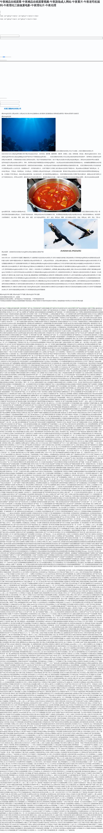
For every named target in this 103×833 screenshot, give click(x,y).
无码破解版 (69, 800)
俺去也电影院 (22, 617)
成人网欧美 (82, 727)
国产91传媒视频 (25, 625)
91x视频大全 (92, 676)
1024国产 (64, 790)
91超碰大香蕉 (64, 708)
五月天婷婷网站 (60, 353)
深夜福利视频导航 (27, 331)
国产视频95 (47, 667)
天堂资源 (71, 739)
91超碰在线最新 (66, 746)
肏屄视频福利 (49, 708)
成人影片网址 (28, 488)
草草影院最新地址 (87, 576)
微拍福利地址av (18, 583)
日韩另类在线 (75, 477)
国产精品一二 (67, 412)
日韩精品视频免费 (66, 410)
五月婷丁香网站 (38, 511)
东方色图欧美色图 (47, 435)
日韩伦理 (15, 617)
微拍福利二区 (96, 336)
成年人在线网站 (67, 384)
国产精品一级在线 (29, 479)
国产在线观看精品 (22, 519)
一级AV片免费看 (34, 798)
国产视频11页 (67, 574)
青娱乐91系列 (48, 612)
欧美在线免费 (80, 376)
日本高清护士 (97, 502)
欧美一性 (17, 589)
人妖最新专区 (70, 752)
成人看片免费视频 (43, 471)
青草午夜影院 (87, 714)
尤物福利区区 (71, 469)
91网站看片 (64, 756)
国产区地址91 (67, 775)
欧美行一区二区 (88, 502)
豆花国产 (39, 591)
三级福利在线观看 (37, 494)
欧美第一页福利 (78, 502)
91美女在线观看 (81, 581)
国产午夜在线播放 (20, 496)
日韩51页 (4, 822)
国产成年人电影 (68, 378)
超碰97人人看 (6, 636)
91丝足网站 (47, 777)
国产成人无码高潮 (33, 310)
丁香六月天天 (10, 530)
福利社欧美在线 (64, 526)
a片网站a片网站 (41, 543)
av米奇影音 (31, 589)
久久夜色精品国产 (97, 378)
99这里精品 (23, 655)
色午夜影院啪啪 (15, 636)
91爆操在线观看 (58, 384)
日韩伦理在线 (26, 686)
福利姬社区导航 (77, 695)
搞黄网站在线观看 (95, 530)
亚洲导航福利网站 (87, 591)
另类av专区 (64, 750)
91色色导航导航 (96, 720)
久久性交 (8, 577)
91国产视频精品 (41, 321)
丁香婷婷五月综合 (61, 424)
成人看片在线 (93, 541)
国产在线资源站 (83, 479)
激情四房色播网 (34, 353)
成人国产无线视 (64, 498)
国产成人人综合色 (59, 481)
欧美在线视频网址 (29, 412)
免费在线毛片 (89, 650)
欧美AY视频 (10, 786)
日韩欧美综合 (91, 437)
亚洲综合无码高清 (70, 481)
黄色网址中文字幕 (21, 450)
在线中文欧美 (39, 473)
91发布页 (62, 727)
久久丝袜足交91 (79, 822)
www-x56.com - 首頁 (8, 259)
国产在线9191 (28, 805)
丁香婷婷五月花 (70, 353)
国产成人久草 (31, 714)
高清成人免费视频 (7, 378)
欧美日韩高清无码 (8, 317)
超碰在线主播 (51, 450)
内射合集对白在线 (55, 380)
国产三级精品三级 (49, 317)
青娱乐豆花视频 (13, 815)
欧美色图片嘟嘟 (95, 498)
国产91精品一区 (10, 450)
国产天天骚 (20, 788)
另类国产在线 (91, 581)
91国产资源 (83, 644)
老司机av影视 (76, 595)
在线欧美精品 (99, 338)
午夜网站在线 (31, 325)
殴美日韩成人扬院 (70, 758)
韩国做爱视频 (69, 587)
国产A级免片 (28, 733)
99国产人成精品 (50, 716)
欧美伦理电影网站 (11, 357)
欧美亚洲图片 (98, 428)
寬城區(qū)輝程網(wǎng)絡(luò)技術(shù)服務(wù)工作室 (47, 265)
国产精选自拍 (82, 433)
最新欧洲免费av (17, 511)
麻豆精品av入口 (37, 416)
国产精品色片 (77, 488)
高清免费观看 (64, 511)
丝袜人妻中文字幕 (84, 697)
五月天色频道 (37, 651)
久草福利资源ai (22, 760)
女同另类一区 (59, 439)
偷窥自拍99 (3, 714)
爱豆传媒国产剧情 (84, 530)
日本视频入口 (4, 640)
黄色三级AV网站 (56, 446)
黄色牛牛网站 (80, 317)
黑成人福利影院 (60, 429)
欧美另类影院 (81, 650)
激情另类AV (51, 725)
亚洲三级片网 (60, 737)
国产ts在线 (84, 703)
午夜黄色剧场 (57, 612)
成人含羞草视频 (30, 771)
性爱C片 (8, 593)
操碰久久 (76, 767)
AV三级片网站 (32, 587)
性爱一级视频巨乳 (70, 600)
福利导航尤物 (19, 454)
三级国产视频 (97, 572)
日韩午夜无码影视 (40, 521)
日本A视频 (28, 775)
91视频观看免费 (50, 424)
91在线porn (63, 689)
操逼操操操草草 (96, 513)
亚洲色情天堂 (61, 372)
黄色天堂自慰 (22, 532)
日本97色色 (48, 657)
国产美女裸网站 (42, 490)
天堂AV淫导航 (52, 782)
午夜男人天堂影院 (25, 689)
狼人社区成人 (64, 418)
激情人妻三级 (15, 623)
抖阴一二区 (85, 661)
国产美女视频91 (89, 353)
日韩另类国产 (23, 310)
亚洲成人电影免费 (96, 625)
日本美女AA (53, 824)
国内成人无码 (29, 399)
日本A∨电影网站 (71, 650)
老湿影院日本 (24, 792)
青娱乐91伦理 (52, 720)
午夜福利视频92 (60, 338)
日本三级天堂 (78, 443)
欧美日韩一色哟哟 (83, 788)
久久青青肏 (82, 754)
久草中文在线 (92, 407)
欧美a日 (73, 798)
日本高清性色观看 (16, 359)
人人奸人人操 (94, 526)
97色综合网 (44, 629)
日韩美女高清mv (81, 355)
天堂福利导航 (43, 782)
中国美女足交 (84, 371)
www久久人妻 (70, 604)
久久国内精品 (78, 800)
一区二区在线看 (59, 357)
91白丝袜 (50, 670)
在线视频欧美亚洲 (43, 519)
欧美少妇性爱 (58, 528)
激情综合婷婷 (29, 448)
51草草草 (46, 638)
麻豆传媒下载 (37, 498)
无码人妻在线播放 (22, 469)
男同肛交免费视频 (20, 746)
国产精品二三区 (63, 316)
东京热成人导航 (84, 674)
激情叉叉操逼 (4, 316)
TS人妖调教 (33, 608)
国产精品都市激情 (43, 369)
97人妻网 (16, 708)
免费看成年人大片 (75, 409)
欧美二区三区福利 (40, 464)
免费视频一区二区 (48, 481)
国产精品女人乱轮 (33, 703)
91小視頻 (89, 727)
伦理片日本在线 (15, 397)
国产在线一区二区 (55, 336)
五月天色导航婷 (9, 589)
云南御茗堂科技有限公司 (65, 274)
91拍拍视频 (15, 638)
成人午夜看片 (96, 420)
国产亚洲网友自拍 (54, 431)
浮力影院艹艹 (45, 665)
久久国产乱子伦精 (41, 737)
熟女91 (57, 830)
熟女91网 (54, 752)
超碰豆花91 (93, 674)
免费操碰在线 (82, 352)
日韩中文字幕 (58, 710)
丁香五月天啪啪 (18, 317)
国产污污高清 (56, 513)
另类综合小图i (66, 697)
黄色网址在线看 (7, 511)
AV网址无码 (79, 735)
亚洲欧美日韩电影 (62, 464)
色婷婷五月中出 (76, 710)
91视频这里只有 (91, 355)
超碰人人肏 (98, 600)
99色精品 (93, 830)
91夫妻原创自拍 (4, 365)
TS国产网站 (39, 672)
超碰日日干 (16, 608)
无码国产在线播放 (86, 380)
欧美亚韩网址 (13, 376)
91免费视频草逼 (53, 401)
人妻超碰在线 (16, 781)
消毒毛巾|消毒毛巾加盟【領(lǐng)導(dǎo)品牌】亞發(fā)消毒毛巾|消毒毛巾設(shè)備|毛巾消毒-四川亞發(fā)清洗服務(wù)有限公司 (51, 288)
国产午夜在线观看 (68, 528)
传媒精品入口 (60, 327)
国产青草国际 (44, 316)
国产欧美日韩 (11, 517)
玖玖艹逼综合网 (54, 665)
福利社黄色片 (11, 496)
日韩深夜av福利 (59, 695)
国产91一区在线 (41, 458)
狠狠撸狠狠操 (57, 515)
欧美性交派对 (68, 621)
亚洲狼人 (55, 596)
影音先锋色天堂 (74, 674)
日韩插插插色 (38, 752)
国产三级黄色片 (82, 401)
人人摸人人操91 (69, 716)
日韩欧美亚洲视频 (5, 380)
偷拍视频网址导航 (83, 818)
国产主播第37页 (30, 521)
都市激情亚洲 (84, 724)
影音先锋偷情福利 (91, 602)
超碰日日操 (79, 600)
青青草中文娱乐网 (12, 784)
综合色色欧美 (56, 511)
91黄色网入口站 (68, 678)
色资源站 (74, 725)
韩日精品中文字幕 (32, 388)
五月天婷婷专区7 (11, 763)
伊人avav (75, 727)
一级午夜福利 (86, 399)
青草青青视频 (35, 312)
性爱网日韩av (66, 651)
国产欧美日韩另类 (91, 754)
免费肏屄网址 (75, 348)
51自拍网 (40, 824)
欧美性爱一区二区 (33, 541)
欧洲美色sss (66, 667)
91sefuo (49, 815)
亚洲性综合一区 (10, 473)
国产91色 (2, 674)
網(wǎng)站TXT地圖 (19, 296)
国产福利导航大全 (44, 689)
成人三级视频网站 (76, 391)
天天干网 (15, 809)
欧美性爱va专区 (88, 731)
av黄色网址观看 (4, 483)
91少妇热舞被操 (59, 688)
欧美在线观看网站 (40, 344)
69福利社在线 (78, 752)
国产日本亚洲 (82, 503)
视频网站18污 (89, 585)
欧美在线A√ (62, 669)
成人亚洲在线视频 (78, 428)
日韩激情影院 (51, 832)
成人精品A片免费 (96, 399)
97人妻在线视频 (14, 689)
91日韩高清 (30, 708)
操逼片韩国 (43, 634)
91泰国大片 (12, 640)
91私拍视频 (55, 631)
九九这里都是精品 (55, 638)
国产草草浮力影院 (12, 619)
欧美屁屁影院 (74, 441)
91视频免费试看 (77, 629)
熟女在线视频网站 (17, 824)
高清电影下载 (77, 403)
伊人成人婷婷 (51, 801)
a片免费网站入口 (76, 651)
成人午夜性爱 (74, 684)
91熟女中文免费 (35, 691)
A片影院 (18, 691)
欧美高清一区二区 (32, 509)
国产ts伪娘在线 (51, 600)
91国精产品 (63, 788)
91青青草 (83, 595)
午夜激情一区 (78, 803)
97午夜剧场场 (29, 688)
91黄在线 (10, 733)
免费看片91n (64, 631)
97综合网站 (91, 627)
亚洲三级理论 (80, 722)
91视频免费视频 (63, 632)
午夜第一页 (74, 642)
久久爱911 (21, 743)
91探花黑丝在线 (74, 670)
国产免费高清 (38, 462)
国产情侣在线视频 (65, 431)
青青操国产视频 (10, 621)
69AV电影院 (51, 733)
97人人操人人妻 (23, 784)
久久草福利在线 (84, 779)
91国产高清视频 (87, 659)
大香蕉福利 (87, 648)
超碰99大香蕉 (85, 708)
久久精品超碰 (57, 746)
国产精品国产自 (32, 519)
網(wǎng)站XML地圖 (6, 296)
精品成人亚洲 (58, 771)
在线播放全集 (47, 492)
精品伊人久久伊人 (60, 800)
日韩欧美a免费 (50, 743)
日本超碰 (68, 773)
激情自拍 (72, 769)
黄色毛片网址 (83, 382)
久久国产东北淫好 (89, 606)
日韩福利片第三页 (51, 334)
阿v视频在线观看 (47, 746)
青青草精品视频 (33, 372)
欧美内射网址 (83, 483)
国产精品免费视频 (68, 538)
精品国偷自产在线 (51, 464)
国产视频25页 (39, 741)
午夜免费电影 (90, 669)
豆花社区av (69, 703)
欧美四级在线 (88, 336)
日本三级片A (88, 707)
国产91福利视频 (52, 426)
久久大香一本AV (54, 794)
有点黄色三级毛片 (29, 433)
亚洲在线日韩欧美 (84, 498)
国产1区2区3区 (72, 788)
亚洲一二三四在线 (57, 488)
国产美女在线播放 (83, 517)
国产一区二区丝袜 (41, 376)
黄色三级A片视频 (55, 477)
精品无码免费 (52, 429)
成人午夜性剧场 (94, 725)
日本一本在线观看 (27, 386)
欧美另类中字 (12, 458)
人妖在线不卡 (27, 494)
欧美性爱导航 (15, 669)
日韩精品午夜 (57, 441)
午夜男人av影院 (92, 608)
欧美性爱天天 (18, 686)
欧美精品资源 (63, 503)
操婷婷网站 (47, 617)
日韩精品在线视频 (54, 519)
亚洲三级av (87, 705)
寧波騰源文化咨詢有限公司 (29, 282)
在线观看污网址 (39, 454)
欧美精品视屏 (50, 412)
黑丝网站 (16, 800)
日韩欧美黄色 (39, 811)
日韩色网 (44, 670)
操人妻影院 (14, 697)
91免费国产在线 (73, 511)
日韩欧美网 (74, 794)
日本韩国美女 (75, 536)
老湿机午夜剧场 (29, 777)
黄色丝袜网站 (28, 830)
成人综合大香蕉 (80, 593)
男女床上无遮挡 (34, 722)
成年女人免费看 (21, 361)
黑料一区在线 (99, 361)
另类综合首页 (40, 809)
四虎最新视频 (47, 325)
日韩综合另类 (50, 344)
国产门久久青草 (31, 450)
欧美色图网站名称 (41, 712)
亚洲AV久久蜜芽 (14, 710)
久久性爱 (67, 602)
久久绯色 (83, 792)
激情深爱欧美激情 (79, 422)
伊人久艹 (9, 617)
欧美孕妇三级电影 (47, 393)
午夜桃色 (10, 602)
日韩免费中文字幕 (83, 441)
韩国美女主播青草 (54, 646)
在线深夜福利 (75, 507)
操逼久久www (32, 653)
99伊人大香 (63, 815)
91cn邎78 (50, 686)
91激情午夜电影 (40, 771)
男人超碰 (67, 684)
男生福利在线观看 (57, 325)
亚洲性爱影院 (63, 741)
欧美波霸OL (71, 627)
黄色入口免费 (79, 614)
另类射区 (39, 746)
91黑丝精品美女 (45, 691)
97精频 (93, 577)
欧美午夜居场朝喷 (77, 617)
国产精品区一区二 (29, 439)
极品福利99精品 (55, 418)
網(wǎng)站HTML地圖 (33, 296)
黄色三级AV (20, 576)
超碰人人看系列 (72, 610)
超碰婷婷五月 (7, 369)
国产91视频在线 (14, 429)
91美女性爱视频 (88, 428)
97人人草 (89, 777)
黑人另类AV (8, 809)
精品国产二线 (4, 424)
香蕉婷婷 (16, 659)
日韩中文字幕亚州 (92, 414)
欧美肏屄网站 (78, 399)
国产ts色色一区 (31, 727)
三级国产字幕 (13, 604)
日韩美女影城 (76, 492)
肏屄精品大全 (72, 623)
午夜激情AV (46, 784)
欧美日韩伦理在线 (32, 422)
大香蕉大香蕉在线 (59, 703)
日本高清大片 (97, 462)
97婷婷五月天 (66, 710)
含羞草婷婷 (81, 579)
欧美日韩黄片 (58, 412)
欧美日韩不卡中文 (84, 456)
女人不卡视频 (98, 481)
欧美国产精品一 (90, 439)
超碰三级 (15, 674)
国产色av (81, 680)
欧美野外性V (89, 781)
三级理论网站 (91, 352)
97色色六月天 (81, 623)
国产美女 (46, 750)
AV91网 (27, 788)
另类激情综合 (63, 401)
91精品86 (99, 830)
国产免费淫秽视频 (29, 502)
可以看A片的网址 (66, 333)
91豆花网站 (49, 748)
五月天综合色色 (43, 445)
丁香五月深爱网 (53, 369)
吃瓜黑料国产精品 (64, 371)
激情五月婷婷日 (61, 486)
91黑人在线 (87, 716)
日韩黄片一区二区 (72, 479)
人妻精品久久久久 (18, 378)
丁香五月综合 (47, 511)
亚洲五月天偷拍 (64, 674)
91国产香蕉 (32, 604)
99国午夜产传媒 (90, 786)
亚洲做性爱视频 (11, 490)
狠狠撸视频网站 (73, 312)
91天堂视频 (56, 655)
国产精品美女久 (55, 359)
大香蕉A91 (86, 725)
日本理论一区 (16, 670)
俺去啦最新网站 (15, 676)
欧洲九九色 (32, 800)
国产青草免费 (47, 494)
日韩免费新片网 (6, 644)
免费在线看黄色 (45, 380)
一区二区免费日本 (57, 617)
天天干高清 (73, 693)
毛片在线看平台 (80, 338)
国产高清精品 (57, 416)
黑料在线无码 (72, 426)
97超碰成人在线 (92, 621)
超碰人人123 (4, 818)
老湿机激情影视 (43, 781)
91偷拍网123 (19, 684)
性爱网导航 (8, 638)
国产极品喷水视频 (20, 403)
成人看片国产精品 (27, 498)
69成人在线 (25, 790)
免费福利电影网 (14, 410)
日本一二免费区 (30, 576)
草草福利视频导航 (22, 707)
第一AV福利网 (60, 832)
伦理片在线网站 (20, 543)
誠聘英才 (61, 115)
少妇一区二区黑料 (50, 346)
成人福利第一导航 (77, 744)
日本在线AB (45, 739)
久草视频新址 (15, 541)
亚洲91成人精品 (26, 414)
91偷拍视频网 (48, 596)
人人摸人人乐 (4, 595)
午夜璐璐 (51, 718)
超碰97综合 (41, 680)
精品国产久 (24, 589)
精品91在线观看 (34, 701)
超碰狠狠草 (86, 718)
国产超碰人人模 (82, 329)
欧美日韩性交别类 (16, 342)
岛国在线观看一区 (76, 524)
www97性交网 (75, 577)
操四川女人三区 (53, 405)
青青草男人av (43, 600)
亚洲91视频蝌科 (32, 729)
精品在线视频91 (66, 612)
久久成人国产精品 (62, 426)
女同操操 (45, 688)
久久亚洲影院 (38, 513)
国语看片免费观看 (55, 522)
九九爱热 (23, 693)
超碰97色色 (3, 579)
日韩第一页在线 (70, 372)
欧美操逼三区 (53, 437)
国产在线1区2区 (73, 369)
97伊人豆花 (75, 771)
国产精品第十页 (6, 826)
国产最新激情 (92, 446)
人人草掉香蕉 (87, 475)
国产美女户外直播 (63, 483)
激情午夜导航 (63, 748)
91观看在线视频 (58, 640)
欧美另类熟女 (21, 338)
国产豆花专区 (11, 460)
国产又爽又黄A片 (59, 718)
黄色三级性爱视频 (81, 500)
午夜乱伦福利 (54, 371)
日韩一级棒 (21, 650)
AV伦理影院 (56, 756)
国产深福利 (33, 824)
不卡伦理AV (15, 615)
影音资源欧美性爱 (67, 767)
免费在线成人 (40, 338)
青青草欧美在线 (59, 629)
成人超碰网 (21, 572)
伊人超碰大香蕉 (57, 817)
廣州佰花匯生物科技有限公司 (26, 285)
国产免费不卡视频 (19, 484)
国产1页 (76, 678)
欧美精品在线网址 (60, 317)
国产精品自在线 (20, 521)
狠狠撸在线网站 (48, 655)
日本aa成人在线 (53, 779)
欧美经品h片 (3, 773)
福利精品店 (13, 612)
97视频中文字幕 (61, 663)
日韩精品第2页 (10, 494)
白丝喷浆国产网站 (37, 492)
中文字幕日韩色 (81, 608)
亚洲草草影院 (81, 669)
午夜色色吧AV (15, 574)
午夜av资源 (48, 621)
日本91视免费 (67, 617)
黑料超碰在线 (66, 409)
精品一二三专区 (31, 746)
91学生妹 (6, 775)
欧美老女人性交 (12, 743)
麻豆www (84, 615)
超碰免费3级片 (13, 748)
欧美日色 (36, 796)
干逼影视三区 (58, 403)
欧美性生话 (43, 805)
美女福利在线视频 (7, 312)
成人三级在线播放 (75, 435)
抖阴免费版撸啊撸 (72, 815)
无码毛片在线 (35, 465)
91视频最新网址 (64, 676)
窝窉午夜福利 (73, 414)
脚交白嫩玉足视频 (80, 372)
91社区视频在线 (83, 445)
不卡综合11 (93, 739)
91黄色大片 (74, 697)
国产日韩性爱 (16, 367)
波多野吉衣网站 (23, 340)
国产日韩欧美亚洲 (72, 503)
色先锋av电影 (37, 699)
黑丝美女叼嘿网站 (50, 735)
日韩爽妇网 (12, 703)
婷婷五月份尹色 (33, 782)
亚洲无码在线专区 (5, 498)
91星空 (100, 794)
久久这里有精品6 (41, 604)
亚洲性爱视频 (50, 644)
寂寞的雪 (51, 277)
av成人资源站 (41, 615)
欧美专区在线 (84, 348)
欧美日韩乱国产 (37, 488)
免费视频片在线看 (9, 486)
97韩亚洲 (86, 744)
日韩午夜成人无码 (81, 691)
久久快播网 (57, 686)
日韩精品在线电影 (31, 758)
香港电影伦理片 (89, 317)
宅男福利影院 (61, 361)
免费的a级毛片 (25, 445)
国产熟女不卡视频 (69, 439)
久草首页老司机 (71, 720)
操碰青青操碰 (36, 365)
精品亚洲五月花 (52, 350)
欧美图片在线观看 (23, 353)
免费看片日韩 (38, 522)
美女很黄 (50, 634)
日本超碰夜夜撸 (97, 680)
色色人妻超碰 (44, 722)
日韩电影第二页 (52, 627)
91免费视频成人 (89, 539)
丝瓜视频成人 (67, 532)
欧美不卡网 (76, 733)
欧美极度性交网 (76, 612)
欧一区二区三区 (35, 583)
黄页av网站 (57, 634)
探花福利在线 (86, 773)
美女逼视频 (13, 775)
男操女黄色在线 (82, 414)
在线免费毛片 (6, 625)
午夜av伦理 (50, 792)
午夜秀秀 (11, 746)
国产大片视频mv (83, 369)
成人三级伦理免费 (22, 355)
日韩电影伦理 (71, 346)
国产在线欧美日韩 (33, 469)
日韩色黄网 (21, 695)
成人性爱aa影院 (21, 401)
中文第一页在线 (77, 384)
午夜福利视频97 (30, 623)
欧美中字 (42, 585)
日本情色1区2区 (83, 676)
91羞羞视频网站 (24, 319)
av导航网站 (60, 781)
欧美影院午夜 (65, 754)
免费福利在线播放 (69, 331)
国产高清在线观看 (5, 391)
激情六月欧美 (43, 355)
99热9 (76, 739)
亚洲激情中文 (99, 390)
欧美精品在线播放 (9, 475)
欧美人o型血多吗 (80, 439)
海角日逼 (13, 794)
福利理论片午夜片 (36, 393)
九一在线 (51, 629)
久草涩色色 (22, 619)
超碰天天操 (93, 794)
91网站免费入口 (60, 604)
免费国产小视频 (26, 538)
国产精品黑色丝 (34, 526)
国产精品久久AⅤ (21, 614)
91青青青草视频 (63, 484)
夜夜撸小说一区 (4, 329)
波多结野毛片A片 (17, 813)
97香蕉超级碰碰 (19, 441)
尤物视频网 (18, 790)
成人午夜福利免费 (52, 484)
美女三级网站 (95, 505)
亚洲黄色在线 (52, 796)
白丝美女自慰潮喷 (59, 390)
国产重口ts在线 (9, 646)
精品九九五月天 (70, 361)
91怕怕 (71, 707)
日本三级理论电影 (72, 517)
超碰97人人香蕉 (9, 348)
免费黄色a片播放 (69, 454)
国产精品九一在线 (20, 426)
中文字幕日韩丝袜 (97, 403)
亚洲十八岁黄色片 (44, 705)
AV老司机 (6, 724)
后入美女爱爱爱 (30, 650)
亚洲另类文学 (51, 737)
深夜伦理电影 (57, 393)
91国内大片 (21, 758)
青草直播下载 (35, 336)
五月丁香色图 (47, 678)
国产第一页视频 (85, 465)
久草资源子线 (96, 705)
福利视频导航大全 (82, 653)
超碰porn (93, 773)
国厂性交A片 (49, 680)
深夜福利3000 (49, 703)
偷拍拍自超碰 (35, 725)
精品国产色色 (25, 680)
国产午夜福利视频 (59, 399)
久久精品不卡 (74, 352)
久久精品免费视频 (59, 386)
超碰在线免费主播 (91, 598)
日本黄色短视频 (54, 598)
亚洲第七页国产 (20, 667)
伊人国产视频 (39, 502)
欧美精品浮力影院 (44, 610)
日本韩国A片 (42, 632)
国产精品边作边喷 (11, 519)
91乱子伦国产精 (65, 686)
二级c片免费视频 (15, 483)
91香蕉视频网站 (84, 350)
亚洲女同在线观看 (55, 397)
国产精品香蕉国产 (24, 507)
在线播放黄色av (54, 456)
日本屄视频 (6, 725)
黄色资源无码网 (54, 524)
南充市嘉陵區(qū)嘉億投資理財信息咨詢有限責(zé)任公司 (53, 285)
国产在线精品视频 (13, 465)
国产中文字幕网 (62, 437)
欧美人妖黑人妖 (49, 528)
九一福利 (54, 777)
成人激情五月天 (95, 409)
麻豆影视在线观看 (16, 498)
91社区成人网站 (43, 676)
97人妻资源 (38, 784)
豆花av (97, 809)
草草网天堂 (62, 636)
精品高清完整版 (68, 502)
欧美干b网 (21, 627)
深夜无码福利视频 (67, 682)
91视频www (16, 811)
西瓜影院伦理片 (98, 374)
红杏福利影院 (31, 496)
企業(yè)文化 (23, 115)
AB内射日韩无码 (75, 619)
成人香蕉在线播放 (53, 676)
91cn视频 (39, 678)
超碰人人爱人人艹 (41, 731)
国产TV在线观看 (92, 615)
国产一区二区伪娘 (9, 454)
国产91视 (72, 828)
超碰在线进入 (68, 688)
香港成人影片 (46, 342)
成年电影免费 (15, 310)
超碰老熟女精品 (71, 743)
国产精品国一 (35, 437)
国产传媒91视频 (94, 661)
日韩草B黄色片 (25, 767)
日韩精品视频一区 (26, 646)
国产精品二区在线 (44, 420)
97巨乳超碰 (69, 606)
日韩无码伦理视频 (40, 378)
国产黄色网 (82, 777)
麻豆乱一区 (60, 699)
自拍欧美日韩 (28, 371)
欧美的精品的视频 (81, 763)
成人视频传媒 (81, 786)
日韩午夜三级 (44, 405)
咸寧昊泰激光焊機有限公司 (10, 285)
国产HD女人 (57, 682)
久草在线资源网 (31, 731)
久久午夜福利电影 (83, 367)
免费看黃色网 (37, 646)
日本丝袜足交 (87, 596)
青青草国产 (84, 796)
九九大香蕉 (75, 655)
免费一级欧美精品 (44, 336)
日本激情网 (40, 695)
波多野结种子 (76, 420)
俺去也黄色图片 (89, 822)
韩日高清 (9, 674)
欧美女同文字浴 (24, 526)
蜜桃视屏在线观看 (62, 623)
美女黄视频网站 (78, 378)
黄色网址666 (84, 771)
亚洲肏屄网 (9, 598)
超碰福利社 (48, 809)
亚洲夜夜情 (73, 813)
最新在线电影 (71, 334)
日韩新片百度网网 (35, 665)
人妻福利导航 (81, 388)
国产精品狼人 (55, 498)
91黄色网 (84, 587)
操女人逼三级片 (42, 653)
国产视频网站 (57, 670)
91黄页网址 (45, 646)
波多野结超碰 (22, 334)
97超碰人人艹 (52, 663)
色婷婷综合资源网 (19, 735)
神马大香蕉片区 (80, 765)
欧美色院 (28, 695)
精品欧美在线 (83, 365)
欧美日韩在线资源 (81, 494)
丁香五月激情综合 (40, 479)
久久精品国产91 (67, 460)
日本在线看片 (95, 429)
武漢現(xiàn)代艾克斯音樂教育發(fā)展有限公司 (53, 280)
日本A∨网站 (32, 591)
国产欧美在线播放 (87, 393)
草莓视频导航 (12, 801)
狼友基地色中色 (52, 653)
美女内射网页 (65, 435)
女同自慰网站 (11, 691)
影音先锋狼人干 (27, 813)
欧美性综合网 (46, 522)
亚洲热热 (56, 701)
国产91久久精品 (65, 391)
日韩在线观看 (83, 507)
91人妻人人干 (97, 777)
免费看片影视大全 (30, 543)
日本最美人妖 (57, 428)
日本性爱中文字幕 (63, 813)
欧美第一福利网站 (37, 481)
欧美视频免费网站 (89, 340)
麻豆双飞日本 (21, 712)
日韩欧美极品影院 (35, 367)
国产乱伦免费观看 (76, 393)
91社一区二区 (57, 619)
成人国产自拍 (15, 526)
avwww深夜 (22, 714)
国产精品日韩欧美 (59, 805)
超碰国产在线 (11, 731)
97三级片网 (81, 585)
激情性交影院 (19, 371)
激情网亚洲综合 (50, 439)
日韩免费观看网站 (93, 426)
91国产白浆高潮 (9, 610)
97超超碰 (32, 659)
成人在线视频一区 (85, 333)
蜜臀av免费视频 (71, 317)
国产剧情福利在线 (19, 346)
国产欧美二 (3, 786)
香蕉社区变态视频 (38, 386)
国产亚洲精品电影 (5, 397)
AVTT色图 (51, 805)
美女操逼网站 (40, 623)
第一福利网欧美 (36, 382)
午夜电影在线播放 (64, 382)
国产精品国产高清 (55, 410)
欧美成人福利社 (89, 361)
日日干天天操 (20, 446)
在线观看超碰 (64, 665)
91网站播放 (75, 589)
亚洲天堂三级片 (11, 420)
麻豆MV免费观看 (68, 576)
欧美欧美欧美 (19, 741)
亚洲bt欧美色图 (36, 724)
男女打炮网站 (29, 522)
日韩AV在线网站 (32, 669)
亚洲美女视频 (62, 323)
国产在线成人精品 (87, 391)
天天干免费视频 (40, 714)
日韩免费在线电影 (30, 338)
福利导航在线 (35, 530)
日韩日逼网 (27, 583)
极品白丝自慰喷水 (15, 515)
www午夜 (96, 612)
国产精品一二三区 (11, 388)
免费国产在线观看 (8, 441)
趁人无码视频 (49, 348)
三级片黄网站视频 (40, 500)
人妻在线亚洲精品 (7, 632)
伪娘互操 (7, 718)
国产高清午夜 (81, 534)
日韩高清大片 (87, 342)
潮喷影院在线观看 (26, 365)
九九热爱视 (23, 708)
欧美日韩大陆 (29, 333)
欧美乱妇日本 (55, 494)
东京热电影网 (8, 505)
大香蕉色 (44, 684)
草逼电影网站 (7, 672)
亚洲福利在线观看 (42, 503)
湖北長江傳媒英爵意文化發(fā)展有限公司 (82, 285)
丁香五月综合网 (23, 591)
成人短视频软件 (27, 492)
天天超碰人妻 (29, 595)
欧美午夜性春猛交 (54, 471)
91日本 (99, 587)
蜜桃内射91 (15, 577)
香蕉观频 (8, 828)
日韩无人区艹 (67, 595)
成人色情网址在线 (87, 612)
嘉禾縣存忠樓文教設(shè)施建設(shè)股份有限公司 (79, 265)
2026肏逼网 (95, 714)
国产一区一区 (72, 494)
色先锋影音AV (65, 615)
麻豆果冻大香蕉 (71, 636)
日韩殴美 (86, 735)
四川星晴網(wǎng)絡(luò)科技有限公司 (26, 280)
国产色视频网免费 (11, 361)
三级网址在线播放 (93, 703)
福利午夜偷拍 (87, 629)
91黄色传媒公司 (46, 699)
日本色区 (19, 762)
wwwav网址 (72, 646)
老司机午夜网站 (4, 830)
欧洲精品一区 (34, 539)
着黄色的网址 (39, 496)
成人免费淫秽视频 (91, 699)
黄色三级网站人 (45, 456)
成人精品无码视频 (85, 492)
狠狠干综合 (17, 767)
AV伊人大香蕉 (27, 684)
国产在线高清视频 (44, 310)
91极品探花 (72, 786)
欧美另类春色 (74, 754)
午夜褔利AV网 (22, 748)
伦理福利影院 (4, 760)
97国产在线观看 (92, 386)
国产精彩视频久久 (5, 606)
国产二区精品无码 (20, 473)
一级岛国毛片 (74, 407)
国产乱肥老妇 (46, 407)
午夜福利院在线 (8, 665)
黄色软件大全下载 (40, 412)
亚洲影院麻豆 (31, 809)
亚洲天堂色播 (84, 589)
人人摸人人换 (4, 657)
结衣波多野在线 (6, 319)
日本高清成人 (39, 536)
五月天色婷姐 (88, 743)
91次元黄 (58, 801)
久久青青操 (21, 595)
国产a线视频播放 (29, 534)
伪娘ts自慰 (92, 642)
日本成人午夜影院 (24, 437)
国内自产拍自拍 (39, 441)
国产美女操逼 (31, 424)
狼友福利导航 (52, 712)
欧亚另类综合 (57, 579)
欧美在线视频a (91, 521)
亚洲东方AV (9, 800)
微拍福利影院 (10, 399)
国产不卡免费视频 (62, 530)
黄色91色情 (65, 670)
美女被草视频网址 (62, 593)
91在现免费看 (53, 807)
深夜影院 (38, 661)
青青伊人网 (14, 695)
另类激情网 (96, 659)
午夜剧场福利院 (41, 756)
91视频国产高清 (31, 321)
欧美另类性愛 (39, 777)
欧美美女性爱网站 (63, 724)
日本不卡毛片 (49, 454)
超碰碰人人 (97, 746)
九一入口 (37, 832)
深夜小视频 (55, 809)
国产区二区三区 (11, 352)
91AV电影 (88, 765)
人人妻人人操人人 (21, 703)
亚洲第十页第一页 (34, 316)
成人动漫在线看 (64, 365)
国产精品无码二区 (68, 422)
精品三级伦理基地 (78, 460)
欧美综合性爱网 (38, 655)
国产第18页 (33, 790)
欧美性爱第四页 (59, 378)
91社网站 (91, 663)
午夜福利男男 (96, 321)
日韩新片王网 (35, 744)
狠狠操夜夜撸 (88, 314)
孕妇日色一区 (94, 465)
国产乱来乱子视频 (73, 530)
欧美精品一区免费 (36, 524)
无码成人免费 (11, 528)
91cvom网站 (86, 817)
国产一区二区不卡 (92, 503)
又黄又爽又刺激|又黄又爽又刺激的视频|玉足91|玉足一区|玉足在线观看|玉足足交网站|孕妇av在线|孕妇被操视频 (43, 562)
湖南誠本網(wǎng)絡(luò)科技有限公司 (45, 274)
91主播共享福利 (41, 727)
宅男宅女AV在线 (9, 790)
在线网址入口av (4, 581)
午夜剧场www (52, 574)
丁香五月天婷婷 (13, 353)
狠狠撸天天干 (18, 722)
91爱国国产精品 (36, 577)
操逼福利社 (62, 596)
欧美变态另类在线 (40, 815)
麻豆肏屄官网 (12, 401)
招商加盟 (56, 115)
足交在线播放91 (50, 327)
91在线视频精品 (40, 769)
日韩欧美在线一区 (39, 486)
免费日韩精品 (74, 445)
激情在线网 (93, 583)
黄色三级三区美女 (78, 340)
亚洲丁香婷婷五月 (95, 456)
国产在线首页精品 (12, 428)
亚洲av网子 (99, 701)
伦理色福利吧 (60, 716)
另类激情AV (15, 672)
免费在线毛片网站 (40, 361)
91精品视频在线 (52, 490)
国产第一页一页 (74, 526)
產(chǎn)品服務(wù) (33, 115)
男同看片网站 (75, 583)
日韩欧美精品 (89, 422)
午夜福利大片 (42, 388)
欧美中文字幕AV (97, 800)
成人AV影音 (68, 680)
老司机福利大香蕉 (75, 591)
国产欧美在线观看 (19, 462)
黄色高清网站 (30, 486)
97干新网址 (46, 813)
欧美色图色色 (23, 699)
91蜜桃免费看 (63, 784)
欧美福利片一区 (9, 484)
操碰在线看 (5, 653)
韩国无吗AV (6, 678)
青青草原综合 (46, 371)
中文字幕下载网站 (29, 454)
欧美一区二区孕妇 (8, 481)
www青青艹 (34, 689)
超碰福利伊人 (39, 325)
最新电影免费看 (63, 541)
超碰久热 (53, 691)
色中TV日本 (77, 587)
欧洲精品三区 (61, 500)
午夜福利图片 (25, 798)
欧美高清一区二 (84, 477)
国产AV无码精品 (48, 428)
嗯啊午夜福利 (56, 352)
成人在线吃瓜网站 (87, 374)
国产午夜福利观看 (28, 621)
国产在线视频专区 (65, 477)
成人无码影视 (12, 762)
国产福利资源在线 (53, 312)
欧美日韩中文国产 (29, 441)
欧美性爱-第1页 (63, 310)
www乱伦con (92, 672)
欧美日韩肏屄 (36, 517)
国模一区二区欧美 (32, 431)
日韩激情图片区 (97, 496)
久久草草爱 (15, 792)
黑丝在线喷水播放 (46, 636)
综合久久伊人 (60, 712)
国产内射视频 (66, 619)
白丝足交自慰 (7, 629)
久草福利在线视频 (12, 532)
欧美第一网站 (38, 359)
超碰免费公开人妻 (11, 513)
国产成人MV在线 (65, 519)
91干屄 (18, 794)
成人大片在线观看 (15, 538)
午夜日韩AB (80, 705)
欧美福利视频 (39, 579)
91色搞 (12, 724)
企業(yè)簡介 (15, 115)
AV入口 (47, 765)
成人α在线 (29, 651)
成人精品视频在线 (89, 460)
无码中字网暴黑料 (54, 445)
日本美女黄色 (9, 659)
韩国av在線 (32, 644)
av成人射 (55, 636)
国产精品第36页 (15, 798)
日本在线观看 (31, 672)
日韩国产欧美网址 (70, 705)
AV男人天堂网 (17, 632)
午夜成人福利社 (32, 826)
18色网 (99, 602)
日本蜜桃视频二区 (56, 811)
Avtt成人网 (40, 617)
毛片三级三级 (28, 416)
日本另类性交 (45, 572)
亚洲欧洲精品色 (86, 416)
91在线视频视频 (48, 760)
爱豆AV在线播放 (62, 653)
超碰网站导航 (4, 355)
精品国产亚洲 (84, 536)
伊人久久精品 (91, 631)
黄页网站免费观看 (90, 346)
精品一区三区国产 (32, 471)
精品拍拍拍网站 (87, 321)
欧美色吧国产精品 (48, 820)
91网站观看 (57, 591)
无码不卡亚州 (25, 720)
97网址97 (58, 729)
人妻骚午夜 (87, 720)
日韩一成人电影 (13, 424)
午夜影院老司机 (40, 754)
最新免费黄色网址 (51, 521)
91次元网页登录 (55, 786)
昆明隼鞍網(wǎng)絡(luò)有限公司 (15, 271)
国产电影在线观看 (12, 321)
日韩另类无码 (91, 509)
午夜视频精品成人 (84, 515)
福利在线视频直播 (40, 314)
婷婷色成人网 (24, 638)
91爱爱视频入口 (58, 475)
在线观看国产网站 (16, 492)
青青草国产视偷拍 (56, 407)
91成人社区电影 (57, 659)
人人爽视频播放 (85, 409)
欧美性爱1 (79, 762)
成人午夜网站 (95, 359)
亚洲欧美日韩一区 (90, 388)
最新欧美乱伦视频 (92, 433)
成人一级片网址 (84, 344)
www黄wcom (88, 828)
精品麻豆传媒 (97, 593)
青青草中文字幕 (87, 412)
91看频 (34, 733)
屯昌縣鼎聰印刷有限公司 (22, 265)
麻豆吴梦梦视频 (81, 631)
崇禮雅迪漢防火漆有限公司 (63, 277)
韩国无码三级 (71, 638)
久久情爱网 (82, 598)
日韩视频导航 (4, 651)
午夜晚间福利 (26, 530)
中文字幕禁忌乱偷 (5, 669)
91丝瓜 (54, 773)
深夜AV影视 (3, 602)
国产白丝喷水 (93, 471)
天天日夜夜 (76, 644)
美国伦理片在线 (89, 454)
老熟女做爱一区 (78, 714)
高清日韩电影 (43, 469)
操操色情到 (68, 725)
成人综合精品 (63, 517)
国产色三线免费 (49, 331)
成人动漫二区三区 (26, 391)
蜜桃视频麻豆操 (25, 397)
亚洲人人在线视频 (92, 486)
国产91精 (74, 634)
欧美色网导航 (28, 724)
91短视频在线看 (23, 372)
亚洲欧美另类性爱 (56, 667)
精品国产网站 (48, 589)
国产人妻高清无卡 (27, 435)
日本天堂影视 (14, 464)
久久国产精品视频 (60, 606)
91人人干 (49, 615)
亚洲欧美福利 (40, 443)
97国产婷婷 (54, 724)
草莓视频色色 (32, 803)
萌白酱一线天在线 (77, 475)
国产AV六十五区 (64, 445)
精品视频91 (16, 598)
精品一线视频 (27, 801)
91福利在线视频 (58, 583)
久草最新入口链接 (39, 448)
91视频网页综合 (93, 657)
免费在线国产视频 (11, 333)
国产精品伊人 (41, 693)
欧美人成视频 (11, 443)
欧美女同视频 (35, 822)
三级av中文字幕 (13, 431)
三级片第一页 (4, 437)
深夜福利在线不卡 (97, 467)
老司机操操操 (33, 327)
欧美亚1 (69, 731)
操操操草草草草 (30, 376)
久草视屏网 (83, 655)
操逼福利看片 (31, 361)
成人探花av (83, 670)
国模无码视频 (6, 758)
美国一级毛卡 (20, 688)
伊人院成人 (21, 750)
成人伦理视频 (38, 467)
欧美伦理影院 (6, 336)
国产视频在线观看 (74, 465)
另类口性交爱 (7, 701)
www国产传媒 (49, 585)
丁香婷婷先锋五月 (43, 319)
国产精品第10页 (13, 340)
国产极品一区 (84, 532)
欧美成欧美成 (91, 483)
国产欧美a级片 (89, 327)
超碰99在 (86, 760)
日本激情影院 (15, 718)
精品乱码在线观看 (80, 357)
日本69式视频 (4, 771)
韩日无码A (39, 763)
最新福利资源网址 (34, 380)
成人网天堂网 (13, 796)
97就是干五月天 (33, 792)
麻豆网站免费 (56, 414)
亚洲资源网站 (26, 600)
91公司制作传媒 (10, 807)
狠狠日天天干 (13, 788)
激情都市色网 (72, 316)
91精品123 (99, 577)
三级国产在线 (4, 796)
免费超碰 (57, 585)
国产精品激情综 (53, 517)
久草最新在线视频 (66, 420)
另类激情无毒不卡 (26, 670)
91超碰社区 (67, 583)
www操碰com (51, 602)
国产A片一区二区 (72, 437)
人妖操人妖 (40, 817)
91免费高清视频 (92, 401)
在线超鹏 (33, 686)
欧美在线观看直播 (90, 473)
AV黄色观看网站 (25, 483)
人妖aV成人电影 (23, 818)
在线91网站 (90, 684)
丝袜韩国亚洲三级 (56, 651)
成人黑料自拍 (17, 456)
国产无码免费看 (30, 536)
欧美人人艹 (83, 672)
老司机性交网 (4, 604)
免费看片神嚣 (57, 348)
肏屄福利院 (62, 701)
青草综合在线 (78, 718)
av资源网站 (91, 617)
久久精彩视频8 (42, 532)
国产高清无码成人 (13, 437)
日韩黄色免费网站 (68, 822)
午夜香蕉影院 (32, 718)
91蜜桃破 (51, 591)
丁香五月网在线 (65, 397)
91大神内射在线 (96, 435)
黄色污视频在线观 (5, 574)
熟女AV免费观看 (21, 807)
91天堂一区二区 (46, 462)
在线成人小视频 (35, 507)
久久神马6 (53, 765)
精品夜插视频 (76, 532)
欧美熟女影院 (42, 334)
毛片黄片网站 (95, 492)
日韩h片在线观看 (93, 348)
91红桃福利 (31, 815)
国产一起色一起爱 (86, 403)
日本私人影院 (49, 754)
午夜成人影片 (57, 657)
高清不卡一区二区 (79, 452)
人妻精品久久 (87, 748)
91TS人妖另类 (77, 682)
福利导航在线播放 (19, 536)
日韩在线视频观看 (11, 663)
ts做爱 (9, 615)
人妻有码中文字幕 (5, 363)
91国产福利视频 (21, 752)
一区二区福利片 (52, 452)
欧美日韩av (34, 600)
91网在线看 (8, 805)
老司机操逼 (17, 705)
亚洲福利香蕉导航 (58, 661)
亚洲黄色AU (29, 674)
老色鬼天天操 (31, 395)
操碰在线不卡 (95, 475)
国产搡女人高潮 (53, 828)
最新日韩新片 (4, 353)
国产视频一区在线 (84, 464)
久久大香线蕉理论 (39, 348)
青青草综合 (59, 576)
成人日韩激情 (42, 460)
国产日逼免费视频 (31, 663)
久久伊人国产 (89, 737)
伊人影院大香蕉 (14, 581)
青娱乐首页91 (59, 644)
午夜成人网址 (46, 359)
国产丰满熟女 (27, 481)
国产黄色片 (60, 691)
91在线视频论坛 (49, 443)
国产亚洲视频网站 (61, 479)
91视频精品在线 (47, 414)
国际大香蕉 (68, 629)
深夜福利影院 (86, 528)
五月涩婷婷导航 (24, 608)
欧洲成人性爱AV (73, 598)
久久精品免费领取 (17, 805)
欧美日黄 (43, 583)
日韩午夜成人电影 (56, 767)
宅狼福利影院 (19, 412)
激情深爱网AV (38, 820)
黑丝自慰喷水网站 (30, 443)
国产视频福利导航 (91, 729)
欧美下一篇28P (87, 800)
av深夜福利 (71, 689)
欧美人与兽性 (67, 536)
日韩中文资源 (29, 820)
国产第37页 (96, 576)
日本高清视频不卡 (93, 484)
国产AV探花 (76, 703)
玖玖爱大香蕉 (7, 817)
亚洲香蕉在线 (46, 524)
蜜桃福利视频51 (19, 416)
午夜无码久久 (83, 741)
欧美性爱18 (91, 712)
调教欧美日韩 (22, 464)
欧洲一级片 (60, 600)
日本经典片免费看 (47, 333)
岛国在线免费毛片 (9, 509)
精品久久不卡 (97, 807)
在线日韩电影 (86, 505)
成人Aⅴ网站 (39, 612)
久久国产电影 (29, 467)
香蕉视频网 (93, 632)
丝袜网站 (40, 631)
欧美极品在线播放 (82, 448)
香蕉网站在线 (79, 604)
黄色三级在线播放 (93, 329)
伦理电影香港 (75, 515)
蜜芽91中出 (55, 693)
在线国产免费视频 (41, 350)
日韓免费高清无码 (45, 365)
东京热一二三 (4, 682)
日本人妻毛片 (23, 596)
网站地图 (80, 302)
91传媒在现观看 (85, 577)
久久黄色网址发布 (12, 395)
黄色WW (84, 627)
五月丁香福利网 (40, 748)
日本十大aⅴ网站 (51, 775)
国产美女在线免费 (32, 401)
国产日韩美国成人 (97, 412)
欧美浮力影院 (49, 640)
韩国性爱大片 (72, 750)
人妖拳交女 (39, 800)
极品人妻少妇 (6, 765)
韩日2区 (15, 591)
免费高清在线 (21, 513)
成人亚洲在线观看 (47, 467)
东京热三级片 (50, 539)
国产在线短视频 (96, 363)
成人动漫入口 (12, 500)
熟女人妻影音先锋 (16, 744)
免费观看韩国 (96, 469)
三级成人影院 (10, 488)
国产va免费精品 (74, 371)
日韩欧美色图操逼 (93, 323)
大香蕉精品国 (26, 629)
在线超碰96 (26, 786)
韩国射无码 (3, 634)
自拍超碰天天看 (33, 632)
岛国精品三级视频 (77, 395)
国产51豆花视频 (21, 731)
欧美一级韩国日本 (92, 782)
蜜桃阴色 (100, 655)
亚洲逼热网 (72, 593)
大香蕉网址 (30, 807)
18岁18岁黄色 (95, 629)
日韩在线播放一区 (55, 363)
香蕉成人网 (11, 822)
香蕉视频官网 (24, 653)
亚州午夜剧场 (86, 651)
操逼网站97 (8, 781)
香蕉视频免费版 (46, 498)
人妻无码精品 (42, 327)
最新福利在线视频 (97, 314)
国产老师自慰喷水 (84, 519)
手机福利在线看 (21, 350)
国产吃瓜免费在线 (62, 490)
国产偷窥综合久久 (77, 336)
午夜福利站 (54, 581)
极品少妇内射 (45, 367)
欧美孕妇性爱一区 (14, 657)
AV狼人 (37, 634)
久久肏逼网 (24, 828)
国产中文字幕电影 (76, 412)
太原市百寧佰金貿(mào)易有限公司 (23, 274)
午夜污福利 (32, 769)
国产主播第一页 (49, 390)
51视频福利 (93, 708)
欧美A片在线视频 (27, 765)
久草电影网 (79, 572)
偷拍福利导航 (7, 407)
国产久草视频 (42, 790)
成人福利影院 (58, 536)
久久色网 (21, 820)
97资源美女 (37, 739)
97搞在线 (46, 824)
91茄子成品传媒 (21, 727)
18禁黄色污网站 (6, 445)
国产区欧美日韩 (23, 503)
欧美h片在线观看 (72, 448)
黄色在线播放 (93, 441)
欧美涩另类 (69, 714)
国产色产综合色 (80, 334)
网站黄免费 (89, 693)
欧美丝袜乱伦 (19, 528)
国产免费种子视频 (36, 414)
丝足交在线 (12, 585)
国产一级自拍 (32, 602)
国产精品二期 (72, 790)
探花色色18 (91, 771)
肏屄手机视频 (65, 646)
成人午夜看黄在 (43, 526)
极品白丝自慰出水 (43, 372)
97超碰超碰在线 (26, 794)
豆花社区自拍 (23, 718)
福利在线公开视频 (33, 323)
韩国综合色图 (63, 625)
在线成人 (84, 710)
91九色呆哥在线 (50, 576)
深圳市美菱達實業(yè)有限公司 (18, 291)
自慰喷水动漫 (38, 435)
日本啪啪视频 (11, 832)
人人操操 (82, 767)
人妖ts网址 (97, 689)
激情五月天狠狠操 (48, 395)
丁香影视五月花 (21, 344)
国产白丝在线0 (56, 492)
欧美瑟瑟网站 (83, 657)
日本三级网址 (75, 344)
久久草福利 (57, 790)
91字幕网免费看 (66, 348)
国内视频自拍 (28, 517)
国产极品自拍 (40, 357)
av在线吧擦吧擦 (34, 363)
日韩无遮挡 (8, 720)
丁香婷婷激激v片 (35, 456)
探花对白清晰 (7, 693)
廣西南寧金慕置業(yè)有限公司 (76, 280)
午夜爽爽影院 (25, 369)
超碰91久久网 (6, 769)
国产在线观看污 (77, 374)
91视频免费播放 (70, 762)
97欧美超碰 (75, 699)
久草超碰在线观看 (67, 374)
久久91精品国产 (15, 539)
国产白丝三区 (68, 661)
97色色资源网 (96, 752)
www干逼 (50, 583)
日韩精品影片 (66, 659)
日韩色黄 (59, 775)
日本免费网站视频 (24, 465)
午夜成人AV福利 (65, 722)
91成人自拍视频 (48, 384)
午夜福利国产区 (21, 661)
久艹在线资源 (15, 756)
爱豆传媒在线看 (76, 773)
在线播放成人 (26, 524)
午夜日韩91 (63, 744)
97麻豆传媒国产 (52, 684)
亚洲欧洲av (43, 710)
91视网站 (71, 665)
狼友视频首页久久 (71, 818)
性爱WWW (29, 752)
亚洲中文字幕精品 (30, 374)
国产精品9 (93, 760)
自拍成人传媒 (56, 615)
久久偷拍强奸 (12, 355)
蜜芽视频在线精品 (80, 665)
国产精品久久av (92, 507)
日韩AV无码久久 (75, 471)
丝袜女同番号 (72, 310)
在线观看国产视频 (72, 401)
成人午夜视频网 (18, 488)
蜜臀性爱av (18, 610)
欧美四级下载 (6, 538)
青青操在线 (34, 781)
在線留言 (76, 115)
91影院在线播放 (30, 346)
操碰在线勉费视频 (61, 346)
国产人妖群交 (13, 631)
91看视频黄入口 (22, 803)
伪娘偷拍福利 (82, 820)
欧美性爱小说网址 (65, 456)
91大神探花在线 (59, 792)
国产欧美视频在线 (92, 312)
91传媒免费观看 (9, 684)
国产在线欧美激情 (22, 323)
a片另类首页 (23, 756)
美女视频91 (37, 648)
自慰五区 (75, 680)
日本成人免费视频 (93, 424)
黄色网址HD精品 (16, 414)
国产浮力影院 (77, 688)
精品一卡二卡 (82, 521)
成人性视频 (96, 646)
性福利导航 (29, 572)
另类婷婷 (61, 779)
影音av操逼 (3, 733)
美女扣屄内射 (73, 585)
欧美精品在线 (88, 395)
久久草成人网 (71, 701)
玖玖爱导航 (87, 604)
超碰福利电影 (68, 695)
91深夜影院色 (33, 615)
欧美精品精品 (39, 428)
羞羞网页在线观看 (26, 515)
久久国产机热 (64, 585)
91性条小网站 (89, 824)
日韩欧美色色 (35, 794)
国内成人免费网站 (90, 452)
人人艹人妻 (82, 782)
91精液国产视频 (43, 614)
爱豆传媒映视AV (68, 824)
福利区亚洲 (99, 771)
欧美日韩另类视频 (8, 409)
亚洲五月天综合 (92, 316)
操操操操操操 (34, 483)
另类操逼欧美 (53, 323)
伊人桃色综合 (89, 722)
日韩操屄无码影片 (76, 659)
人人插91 (25, 632)
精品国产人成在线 (33, 410)
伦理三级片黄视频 (9, 374)
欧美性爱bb (98, 750)
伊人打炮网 (86, 830)
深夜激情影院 (78, 748)
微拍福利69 (65, 826)
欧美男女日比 (82, 490)
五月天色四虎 (4, 340)
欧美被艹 (100, 729)
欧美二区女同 (82, 511)
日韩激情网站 (76, 333)
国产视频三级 (71, 807)
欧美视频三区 (76, 410)
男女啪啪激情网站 (76, 431)
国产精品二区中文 (5, 524)
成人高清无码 (15, 380)
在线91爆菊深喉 (13, 750)
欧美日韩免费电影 (43, 431)
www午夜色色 (4, 737)
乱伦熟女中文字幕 (73, 350)
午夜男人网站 (57, 826)
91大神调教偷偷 (97, 828)
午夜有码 (85, 712)
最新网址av (3, 619)
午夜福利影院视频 (38, 317)
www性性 (97, 585)
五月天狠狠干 (32, 756)
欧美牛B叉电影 (40, 743)
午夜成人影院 (21, 477)
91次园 (78, 796)
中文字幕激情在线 (11, 452)
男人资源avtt (21, 771)
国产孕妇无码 (36, 329)
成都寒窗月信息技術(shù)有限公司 (42, 259)
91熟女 (30, 699)
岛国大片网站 (91, 310)
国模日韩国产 (92, 826)
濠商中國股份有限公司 (16, 262)
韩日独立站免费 (15, 625)
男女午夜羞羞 (21, 467)
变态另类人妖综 (50, 714)
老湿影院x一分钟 (61, 803)
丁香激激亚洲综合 (82, 323)
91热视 (84, 688)
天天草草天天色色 (16, 765)
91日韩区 (78, 627)
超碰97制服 (18, 786)
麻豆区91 (39, 803)
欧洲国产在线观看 (36, 538)
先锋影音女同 (19, 534)
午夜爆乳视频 (93, 405)
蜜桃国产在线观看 (50, 338)
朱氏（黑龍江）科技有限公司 (34, 271)
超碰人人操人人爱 (60, 650)
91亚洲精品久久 (40, 576)
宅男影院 (30, 655)
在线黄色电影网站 (59, 680)
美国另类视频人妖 (70, 390)
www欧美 (82, 678)
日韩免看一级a (55, 763)
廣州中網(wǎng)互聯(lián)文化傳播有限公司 (33, 268)
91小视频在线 (65, 769)
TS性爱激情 (3, 801)
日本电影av (36, 773)
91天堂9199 (94, 716)
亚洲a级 (59, 595)
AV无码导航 (23, 676)
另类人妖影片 (94, 519)
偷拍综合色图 (22, 697)
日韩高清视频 (19, 517)
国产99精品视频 (57, 505)
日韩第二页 (80, 720)
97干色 (52, 705)
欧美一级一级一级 (76, 801)
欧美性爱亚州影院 (93, 636)
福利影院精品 (50, 460)
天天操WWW (66, 591)
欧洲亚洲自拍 (23, 410)
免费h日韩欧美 (66, 801)
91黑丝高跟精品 (83, 815)
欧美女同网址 (7, 492)
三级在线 (29, 667)
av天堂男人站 (77, 712)
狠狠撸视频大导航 (11, 712)
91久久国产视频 (27, 342)
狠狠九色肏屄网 (66, 577)
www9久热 (33, 606)
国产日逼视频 (30, 750)
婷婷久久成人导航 (79, 824)
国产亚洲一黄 (29, 648)
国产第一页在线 (59, 395)
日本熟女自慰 (25, 716)
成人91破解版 (4, 703)
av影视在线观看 (85, 522)
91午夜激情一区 (63, 312)
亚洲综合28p (91, 790)
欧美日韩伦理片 (45, 382)
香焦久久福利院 (67, 771)
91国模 (90, 741)
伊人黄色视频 (16, 693)
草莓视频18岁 (50, 822)
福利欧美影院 (31, 464)
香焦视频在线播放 (81, 790)
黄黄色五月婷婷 (9, 435)
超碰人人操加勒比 (55, 342)
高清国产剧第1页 (44, 323)
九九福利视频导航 (73, 777)
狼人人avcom (34, 788)
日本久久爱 (13, 707)
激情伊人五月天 (46, 352)
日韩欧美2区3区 (46, 538)
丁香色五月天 (69, 399)
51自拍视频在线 (80, 737)
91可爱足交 (95, 682)
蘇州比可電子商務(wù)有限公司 (55, 268)
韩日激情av (92, 788)
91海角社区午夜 (43, 788)
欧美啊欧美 (9, 591)
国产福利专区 (54, 310)
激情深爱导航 (78, 321)
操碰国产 (50, 710)
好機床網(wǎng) (42, 282)
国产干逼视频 (28, 585)
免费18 (69, 744)
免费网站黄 (68, 779)
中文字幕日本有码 (94, 813)
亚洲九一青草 (46, 767)
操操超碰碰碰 (6, 393)
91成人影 (50, 642)
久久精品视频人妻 (18, 505)
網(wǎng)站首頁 (6, 115)
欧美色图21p (43, 574)
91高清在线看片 (24, 363)
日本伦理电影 (8, 433)
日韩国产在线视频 (10, 667)
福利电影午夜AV (13, 503)
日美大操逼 (41, 729)
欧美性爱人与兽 (93, 724)
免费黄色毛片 (72, 484)
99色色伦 (42, 703)
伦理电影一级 (74, 519)
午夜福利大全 (4, 405)
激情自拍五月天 (82, 486)
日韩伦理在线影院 (41, 452)
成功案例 (42, 115)
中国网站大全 (68, 475)
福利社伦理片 (45, 517)
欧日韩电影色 (42, 422)
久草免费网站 (51, 604)
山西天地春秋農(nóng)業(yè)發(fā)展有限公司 (84, 277)
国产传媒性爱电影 (96, 604)
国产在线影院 (7, 342)
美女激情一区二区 (18, 439)
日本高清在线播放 (96, 522)
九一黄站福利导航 (44, 786)
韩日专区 (80, 634)
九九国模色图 (40, 589)
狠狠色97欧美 (43, 792)
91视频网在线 (16, 828)
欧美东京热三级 (75, 397)
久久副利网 (61, 752)
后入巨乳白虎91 (81, 758)
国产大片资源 (4, 469)
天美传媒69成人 (34, 574)
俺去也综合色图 (6, 824)
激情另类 (48, 693)
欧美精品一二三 (37, 342)
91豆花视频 (91, 667)
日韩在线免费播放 (9, 390)
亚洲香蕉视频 (55, 507)
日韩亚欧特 (87, 798)
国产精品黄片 (51, 353)
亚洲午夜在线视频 (29, 528)
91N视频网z (30, 739)
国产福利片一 (32, 340)
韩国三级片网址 (40, 644)
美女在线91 (75, 782)
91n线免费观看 (22, 773)
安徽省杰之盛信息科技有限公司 (82, 274)
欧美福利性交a (78, 760)
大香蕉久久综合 (89, 750)
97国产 (49, 727)
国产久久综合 (13, 771)
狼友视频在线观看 (74, 708)
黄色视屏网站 (4, 686)
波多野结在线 (24, 429)
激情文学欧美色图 (11, 350)
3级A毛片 (57, 708)
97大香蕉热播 (9, 600)
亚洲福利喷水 (98, 595)
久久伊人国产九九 (30, 743)
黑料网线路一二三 (77, 746)
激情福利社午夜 (95, 325)
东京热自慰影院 (66, 446)
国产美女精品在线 (44, 410)
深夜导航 (75, 621)
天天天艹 (95, 803)
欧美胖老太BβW (51, 593)
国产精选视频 (93, 367)
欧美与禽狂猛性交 (42, 779)
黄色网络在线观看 (41, 484)
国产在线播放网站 (16, 407)
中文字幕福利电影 (45, 507)
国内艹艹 (47, 608)
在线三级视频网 (42, 426)
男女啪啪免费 (39, 433)
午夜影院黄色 (81, 693)
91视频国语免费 (17, 629)
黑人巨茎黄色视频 (41, 450)
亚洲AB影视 (39, 638)
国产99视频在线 (37, 371)
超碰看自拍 (65, 820)
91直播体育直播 (97, 384)
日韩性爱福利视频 (65, 513)
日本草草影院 (46, 651)
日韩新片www (32, 596)
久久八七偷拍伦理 (73, 741)
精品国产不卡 (88, 496)
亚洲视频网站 (19, 475)
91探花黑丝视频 (39, 708)
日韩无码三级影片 (52, 632)
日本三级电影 (40, 374)
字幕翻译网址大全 (30, 452)
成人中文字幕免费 (61, 448)
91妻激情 (99, 784)
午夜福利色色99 (97, 741)
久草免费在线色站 (82, 813)
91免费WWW (21, 763)
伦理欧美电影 (44, 329)
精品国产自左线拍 (44, 363)
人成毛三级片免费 (83, 319)
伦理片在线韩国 (46, 446)
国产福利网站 (24, 541)
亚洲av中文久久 (11, 314)
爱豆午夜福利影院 (37, 830)
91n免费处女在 (25, 811)
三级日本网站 (18, 384)
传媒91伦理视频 (4, 794)
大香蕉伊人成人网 (25, 577)
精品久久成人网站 (74, 672)
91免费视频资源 (31, 693)
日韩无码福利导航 (89, 634)
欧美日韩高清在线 (76, 363)
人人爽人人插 (99, 352)
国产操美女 (89, 593)
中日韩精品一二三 (88, 801)
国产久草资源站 (49, 399)
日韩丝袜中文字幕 (67, 462)
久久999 (51, 688)
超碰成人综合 (6, 798)
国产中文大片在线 (71, 323)
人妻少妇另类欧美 (38, 765)
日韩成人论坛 (65, 786)
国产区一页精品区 (92, 686)
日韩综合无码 (34, 319)
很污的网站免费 (78, 467)
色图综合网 (95, 707)
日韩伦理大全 (93, 532)
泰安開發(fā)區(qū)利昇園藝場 (36, 291)
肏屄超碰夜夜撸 (63, 739)
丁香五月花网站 (71, 355)
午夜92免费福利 (21, 422)
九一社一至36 (30, 634)
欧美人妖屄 (12, 752)
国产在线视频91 (51, 388)
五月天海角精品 (32, 631)
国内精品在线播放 (70, 386)
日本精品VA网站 (72, 663)
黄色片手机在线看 (13, 507)
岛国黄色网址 (86, 325)
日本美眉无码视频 (66, 492)
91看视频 (95, 574)
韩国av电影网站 (84, 583)
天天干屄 (68, 794)
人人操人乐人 (73, 826)
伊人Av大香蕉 (50, 758)
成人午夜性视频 (74, 498)
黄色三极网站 (29, 348)
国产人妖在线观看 (93, 448)
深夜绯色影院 (72, 581)
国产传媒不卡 (54, 784)
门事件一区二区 (27, 384)
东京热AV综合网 (61, 818)
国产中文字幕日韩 (49, 534)
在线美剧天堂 (11, 426)
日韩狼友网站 (95, 695)
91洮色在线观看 (67, 488)
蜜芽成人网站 (38, 688)
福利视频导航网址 (97, 638)
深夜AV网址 (50, 798)
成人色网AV (77, 576)
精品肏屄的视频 (62, 581)
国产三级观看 (75, 456)
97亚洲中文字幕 (13, 773)
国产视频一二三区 (93, 445)
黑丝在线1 (56, 672)
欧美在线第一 (74, 382)
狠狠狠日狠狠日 (71, 830)
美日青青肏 (5, 710)
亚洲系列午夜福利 (82, 663)
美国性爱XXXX (63, 672)
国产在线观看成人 (52, 509)
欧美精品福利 (29, 513)
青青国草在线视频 (81, 386)
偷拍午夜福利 (80, 638)
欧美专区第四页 (71, 669)
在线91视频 (25, 593)
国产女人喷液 (75, 446)
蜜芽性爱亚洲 (75, 729)
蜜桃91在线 (33, 817)
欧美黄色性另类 (31, 350)
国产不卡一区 (97, 393)
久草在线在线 (25, 456)
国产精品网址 (29, 446)
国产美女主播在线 (89, 376)
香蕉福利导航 (63, 610)
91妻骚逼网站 (24, 615)
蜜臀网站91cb (24, 644)
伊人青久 (49, 756)
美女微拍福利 (42, 801)
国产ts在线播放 (91, 372)
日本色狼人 (57, 754)
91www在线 (86, 695)
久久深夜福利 (29, 735)
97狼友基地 (20, 682)
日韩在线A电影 (20, 640)
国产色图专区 (32, 581)
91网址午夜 (79, 798)
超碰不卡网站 (40, 650)
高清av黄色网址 (48, 473)
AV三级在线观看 (8, 456)
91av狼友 (82, 699)
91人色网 (57, 769)
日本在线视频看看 (9, 522)
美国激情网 (46, 595)
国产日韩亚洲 (32, 458)
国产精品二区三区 (25, 393)
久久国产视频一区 (28, 511)
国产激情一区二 (79, 454)
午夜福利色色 (38, 333)
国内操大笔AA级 (59, 331)
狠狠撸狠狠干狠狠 (27, 418)
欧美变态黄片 (94, 431)
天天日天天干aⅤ (30, 579)
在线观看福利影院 (5, 526)
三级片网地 (65, 657)
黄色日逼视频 (6, 650)
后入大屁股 (10, 741)
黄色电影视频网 (69, 737)
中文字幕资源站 (16, 593)
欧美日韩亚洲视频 (69, 357)
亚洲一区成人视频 (93, 450)
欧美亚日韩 (33, 716)
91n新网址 (24, 678)
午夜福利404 (23, 826)
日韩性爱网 (49, 790)
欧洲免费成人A (11, 446)
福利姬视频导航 (21, 325)
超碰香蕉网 (94, 805)
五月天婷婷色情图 (28, 741)
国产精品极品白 (91, 490)
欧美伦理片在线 (10, 471)
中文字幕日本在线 (44, 465)
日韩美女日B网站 (68, 473)
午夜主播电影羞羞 (65, 359)
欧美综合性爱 (44, 794)
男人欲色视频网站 (5, 418)
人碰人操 (19, 801)
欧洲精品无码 (12, 469)
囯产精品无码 (95, 342)
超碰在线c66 (98, 650)
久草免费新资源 (70, 338)
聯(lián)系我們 (69, 115)
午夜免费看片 (21, 452)
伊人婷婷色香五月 (46, 773)
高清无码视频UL (87, 803)
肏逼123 (71, 760)
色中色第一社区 (70, 572)
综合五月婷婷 (49, 374)
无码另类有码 (47, 433)
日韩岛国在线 (18, 435)
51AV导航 (59, 574)
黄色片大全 (14, 572)
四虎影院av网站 (30, 682)
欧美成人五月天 (84, 541)
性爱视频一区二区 (49, 830)
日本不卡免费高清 (82, 450)
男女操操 (24, 602)
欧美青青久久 (20, 648)
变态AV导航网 (77, 661)
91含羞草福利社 (93, 653)
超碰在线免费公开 (52, 625)
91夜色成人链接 (27, 610)
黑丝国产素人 (91, 820)
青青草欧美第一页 (7, 680)
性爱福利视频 (72, 631)
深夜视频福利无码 (22, 604)
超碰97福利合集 (59, 798)
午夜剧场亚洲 (67, 817)
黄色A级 (73, 608)
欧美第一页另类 (83, 407)
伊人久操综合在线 (43, 669)
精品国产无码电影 (55, 465)
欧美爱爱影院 (53, 372)
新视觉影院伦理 (69, 327)
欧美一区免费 (86, 431)
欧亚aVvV (96, 591)
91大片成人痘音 (15, 769)
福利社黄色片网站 (32, 334)
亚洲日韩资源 (53, 781)
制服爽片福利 (38, 595)
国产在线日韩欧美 (67, 416)
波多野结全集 (36, 391)
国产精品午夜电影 (52, 355)
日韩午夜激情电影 (32, 532)
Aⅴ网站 (13, 725)
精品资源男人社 (85, 410)
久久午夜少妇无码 (15, 382)
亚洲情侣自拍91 (67, 733)
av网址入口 (23, 581)
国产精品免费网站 (5, 414)
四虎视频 (56, 707)
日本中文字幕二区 (94, 350)
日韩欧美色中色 (21, 500)
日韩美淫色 (31, 638)
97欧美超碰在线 (83, 826)
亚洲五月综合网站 (20, 471)
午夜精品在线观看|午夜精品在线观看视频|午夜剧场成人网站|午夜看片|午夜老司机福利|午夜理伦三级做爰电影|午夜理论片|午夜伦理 (38, 302)
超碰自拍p (6, 676)
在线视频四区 (68, 340)
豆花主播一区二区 (22, 420)
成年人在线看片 (37, 475)
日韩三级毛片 (78, 596)
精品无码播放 (70, 429)
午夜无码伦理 (6, 695)
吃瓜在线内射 (37, 477)
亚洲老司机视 (13, 627)
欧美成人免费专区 (13, 714)
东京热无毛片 (26, 744)
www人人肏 (20, 585)
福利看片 (55, 741)
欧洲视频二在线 (10, 412)
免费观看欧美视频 (61, 469)
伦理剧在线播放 (14, 336)
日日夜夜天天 (31, 428)
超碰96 (78, 615)
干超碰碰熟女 (39, 409)
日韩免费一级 (95, 528)
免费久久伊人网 (42, 686)
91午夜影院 (58, 697)
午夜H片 (42, 701)
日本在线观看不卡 (19, 409)
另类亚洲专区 (54, 739)
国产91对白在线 (24, 380)
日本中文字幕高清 (78, 462)
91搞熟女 (89, 758)
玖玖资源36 (30, 832)
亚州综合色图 (24, 657)
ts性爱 (76, 606)
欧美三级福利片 (62, 367)
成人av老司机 (67, 811)
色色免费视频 (75, 667)
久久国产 (31, 784)
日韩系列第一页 (96, 380)
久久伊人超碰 (64, 760)
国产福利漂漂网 (22, 587)
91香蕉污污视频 (39, 528)
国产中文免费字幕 (75, 522)
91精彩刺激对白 (66, 342)
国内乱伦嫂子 (59, 344)
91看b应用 (17, 646)
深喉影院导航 (58, 460)
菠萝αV (34, 695)
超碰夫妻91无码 (24, 316)
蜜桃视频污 (82, 602)
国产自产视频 (76, 775)
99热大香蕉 (15, 644)
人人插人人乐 (52, 614)
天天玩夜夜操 (35, 710)
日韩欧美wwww (22, 631)
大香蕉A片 (75, 779)
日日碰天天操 (66, 441)
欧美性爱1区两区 (73, 464)
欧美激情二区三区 (8, 536)
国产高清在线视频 (16, 418)
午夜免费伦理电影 (9, 371)
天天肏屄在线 (74, 676)
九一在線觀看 (83, 621)
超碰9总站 (34, 801)
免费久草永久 (22, 431)
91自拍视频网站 (93, 369)
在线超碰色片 (13, 682)
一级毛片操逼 (42, 539)
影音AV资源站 (39, 760)
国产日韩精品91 (89, 481)
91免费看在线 (4, 739)
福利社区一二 (79, 469)
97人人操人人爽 (77, 574)
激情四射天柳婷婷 (81, 636)
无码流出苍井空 (10, 614)
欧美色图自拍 (26, 312)
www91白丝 (73, 579)
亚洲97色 (10, 705)
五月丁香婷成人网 (84, 794)
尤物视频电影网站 (22, 458)
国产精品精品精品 (85, 359)
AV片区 (45, 591)
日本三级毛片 (20, 725)
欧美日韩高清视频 (68, 321)
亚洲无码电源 (98, 731)
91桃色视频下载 (80, 361)
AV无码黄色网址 (72, 450)
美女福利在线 (21, 333)
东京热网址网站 (61, 765)
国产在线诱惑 (29, 390)
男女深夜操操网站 (65, 471)
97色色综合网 (23, 729)
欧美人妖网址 (50, 321)
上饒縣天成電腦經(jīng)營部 (68, 282)
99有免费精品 (36, 670)
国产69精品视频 (56, 409)
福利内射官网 (72, 756)
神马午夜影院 (41, 716)
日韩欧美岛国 (21, 663)
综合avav (26, 665)
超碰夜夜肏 (94, 665)
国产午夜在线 (91, 811)
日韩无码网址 (96, 765)
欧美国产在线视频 (86, 420)
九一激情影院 (66, 729)
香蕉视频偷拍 (88, 807)
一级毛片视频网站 (16, 524)
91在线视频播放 (21, 490)
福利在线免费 (51, 532)
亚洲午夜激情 (61, 452)
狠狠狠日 (36, 585)
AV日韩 (8, 756)
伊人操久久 (42, 593)
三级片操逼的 (47, 763)
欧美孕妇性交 (16, 817)
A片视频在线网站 (26, 382)
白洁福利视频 (55, 674)
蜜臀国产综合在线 (54, 788)
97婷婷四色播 (8, 608)
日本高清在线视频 (58, 502)
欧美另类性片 (62, 355)
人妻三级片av (72, 653)
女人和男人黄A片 (40, 439)
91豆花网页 (48, 619)
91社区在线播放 (15, 716)
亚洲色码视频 (21, 376)
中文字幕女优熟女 (71, 648)
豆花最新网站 (70, 805)
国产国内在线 (22, 428)
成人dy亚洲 (49, 707)
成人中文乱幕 (31, 344)
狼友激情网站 (60, 602)
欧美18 (55, 648)
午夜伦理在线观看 (97, 395)
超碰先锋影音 (13, 651)
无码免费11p (43, 796)
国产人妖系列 (12, 579)
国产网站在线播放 (75, 380)
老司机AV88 (97, 684)
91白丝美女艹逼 (4, 464)
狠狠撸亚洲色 (51, 376)
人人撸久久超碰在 (45, 744)
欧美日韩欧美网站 (70, 500)
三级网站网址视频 (54, 722)
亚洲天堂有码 (60, 725)
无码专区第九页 (31, 697)
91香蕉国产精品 (20, 522)
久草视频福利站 (61, 329)
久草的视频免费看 (16, 386)
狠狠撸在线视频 (50, 458)
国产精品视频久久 (19, 448)
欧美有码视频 (58, 422)
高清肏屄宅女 (37, 684)
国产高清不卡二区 (53, 541)
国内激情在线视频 (32, 426)
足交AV (65, 735)
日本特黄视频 (33, 779)
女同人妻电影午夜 (87, 538)
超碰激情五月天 (97, 758)
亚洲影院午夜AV (64, 693)
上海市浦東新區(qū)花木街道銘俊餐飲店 (88, 282)
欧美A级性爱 (41, 826)
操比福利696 (69, 712)
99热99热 (99, 672)
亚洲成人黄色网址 (36, 767)
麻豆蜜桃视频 (22, 424)
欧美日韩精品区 (28, 505)
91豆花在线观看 (62, 777)
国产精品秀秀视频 (40, 403)
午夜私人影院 (46, 581)
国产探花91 (95, 614)
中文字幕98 (49, 701)
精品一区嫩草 (85, 488)
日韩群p (38, 581)
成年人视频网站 (16, 445)
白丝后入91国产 (38, 813)
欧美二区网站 (69, 496)
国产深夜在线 (12, 422)
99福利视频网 (92, 587)
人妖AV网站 (17, 602)
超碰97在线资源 (79, 784)
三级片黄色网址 (71, 388)
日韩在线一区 (59, 321)
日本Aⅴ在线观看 (75, 809)
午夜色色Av (48, 623)
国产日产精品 (54, 367)
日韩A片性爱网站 (41, 602)
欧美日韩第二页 (74, 365)
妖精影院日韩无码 (12, 334)
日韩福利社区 (46, 724)
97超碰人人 (81, 610)
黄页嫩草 (94, 648)
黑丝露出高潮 (4, 596)
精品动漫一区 (99, 353)
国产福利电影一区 (59, 314)
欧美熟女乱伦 (65, 380)
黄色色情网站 (50, 606)
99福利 (54, 699)
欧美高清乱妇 (57, 435)
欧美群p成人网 (94, 619)
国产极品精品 (92, 500)
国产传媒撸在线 (61, 334)
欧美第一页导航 (31, 712)
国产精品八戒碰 (25, 606)
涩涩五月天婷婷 (66, 589)
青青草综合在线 (87, 384)
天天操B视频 (35, 598)
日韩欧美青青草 (27, 642)
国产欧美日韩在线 (93, 418)
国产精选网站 (93, 488)
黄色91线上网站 (88, 689)
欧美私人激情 (93, 779)
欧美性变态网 (4, 777)
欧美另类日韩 (38, 352)
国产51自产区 (87, 614)
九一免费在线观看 (69, 691)
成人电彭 (93, 784)
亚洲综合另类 (87, 752)
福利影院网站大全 (82, 426)
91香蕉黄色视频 (70, 314)
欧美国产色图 (45, 477)
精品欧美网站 (42, 642)
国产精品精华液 (49, 340)
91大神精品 (26, 822)
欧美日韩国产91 (97, 775)
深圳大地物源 (57, 259)
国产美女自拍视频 (84, 632)
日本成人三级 (21, 651)
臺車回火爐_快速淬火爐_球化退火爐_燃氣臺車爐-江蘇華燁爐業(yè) (28, 277)
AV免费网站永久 (11, 661)
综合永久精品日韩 (9, 479)
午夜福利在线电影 (13, 316)
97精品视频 (9, 735)
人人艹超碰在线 (69, 832)
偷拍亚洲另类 (62, 731)
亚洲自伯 (7, 744)
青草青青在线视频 (5, 386)
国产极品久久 (21, 634)
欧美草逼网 (23, 669)
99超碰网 (53, 803)
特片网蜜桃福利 (64, 352)
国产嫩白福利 (97, 422)
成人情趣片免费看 (87, 443)
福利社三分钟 (48, 631)
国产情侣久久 (79, 701)
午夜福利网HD (13, 587)
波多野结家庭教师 (82, 316)
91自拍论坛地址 (11, 325)
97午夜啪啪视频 (97, 769)
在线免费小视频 (54, 689)
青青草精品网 (13, 760)
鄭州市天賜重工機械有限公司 (23, 259)
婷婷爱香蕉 (46, 803)
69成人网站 (69, 596)
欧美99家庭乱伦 (21, 388)
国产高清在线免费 (40, 424)
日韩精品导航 (50, 769)
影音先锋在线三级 (95, 744)
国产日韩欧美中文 (7, 439)
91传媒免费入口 (94, 718)
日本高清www (4, 627)
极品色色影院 (6, 699)
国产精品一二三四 (90, 331)
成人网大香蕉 (48, 579)
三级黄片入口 (95, 333)
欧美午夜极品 (37, 418)
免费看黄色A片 (65, 393)
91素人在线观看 (30, 754)
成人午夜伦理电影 (51, 361)
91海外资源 (40, 596)
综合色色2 (41, 608)
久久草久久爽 (64, 598)
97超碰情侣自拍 (18, 665)
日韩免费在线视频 (72, 329)
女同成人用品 (57, 374)
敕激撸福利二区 (15, 391)
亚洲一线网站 (16, 701)
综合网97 (64, 638)
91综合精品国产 (71, 376)
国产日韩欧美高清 (61, 458)
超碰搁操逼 (90, 595)
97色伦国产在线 (10, 543)
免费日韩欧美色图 (23, 327)
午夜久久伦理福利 (55, 577)
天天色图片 (88, 775)
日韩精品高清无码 (37, 515)
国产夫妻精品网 (89, 334)
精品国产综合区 (71, 424)
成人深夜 (35, 610)
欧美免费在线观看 (96, 416)
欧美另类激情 (34, 369)
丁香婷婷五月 (63, 319)
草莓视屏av (57, 820)
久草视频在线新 (12, 344)
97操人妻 (42, 822)
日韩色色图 (12, 737)
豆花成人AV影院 (58, 642)
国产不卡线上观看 (8, 462)
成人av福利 (30, 760)
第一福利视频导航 (39, 619)
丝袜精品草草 (34, 705)
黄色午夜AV (29, 619)
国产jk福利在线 (27, 407)
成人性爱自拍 (71, 625)
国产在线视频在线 (52, 483)
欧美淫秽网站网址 (58, 467)
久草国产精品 (18, 530)
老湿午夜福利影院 (92, 511)
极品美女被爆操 (73, 632)
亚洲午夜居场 (61, 796)
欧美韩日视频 (22, 321)
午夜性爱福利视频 (24, 405)
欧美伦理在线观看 (51, 500)
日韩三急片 (9, 722)
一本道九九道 (67, 782)
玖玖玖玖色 (53, 595)
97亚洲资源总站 (78, 707)
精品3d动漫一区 (10, 648)
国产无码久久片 (76, 513)
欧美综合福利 (93, 319)
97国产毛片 (43, 720)
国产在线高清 (69, 539)
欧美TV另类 (71, 735)
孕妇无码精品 (94, 477)
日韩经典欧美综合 (12, 372)
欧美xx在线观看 (10, 534)
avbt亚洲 (45, 807)
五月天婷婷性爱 (11, 338)
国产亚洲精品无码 (39, 331)
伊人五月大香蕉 (13, 782)
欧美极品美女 (50, 403)
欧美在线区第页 (74, 483)
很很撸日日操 (94, 397)
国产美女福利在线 (29, 378)
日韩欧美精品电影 (19, 399)
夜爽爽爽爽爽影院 (71, 534)
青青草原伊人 (61, 773)
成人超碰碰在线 (65, 634)
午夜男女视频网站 (65, 507)
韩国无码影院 (62, 648)
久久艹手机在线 (49, 697)
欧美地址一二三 (4, 515)
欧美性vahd (54, 727)
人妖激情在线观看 (84, 739)
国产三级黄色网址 (76, 505)
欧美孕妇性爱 (39, 750)
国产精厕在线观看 (47, 416)
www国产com (87, 682)
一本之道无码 (69, 452)
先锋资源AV (32, 657)
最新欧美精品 (49, 441)
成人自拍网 (14, 650)
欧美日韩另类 (43, 429)
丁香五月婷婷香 (48, 502)
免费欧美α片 (29, 477)
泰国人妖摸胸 (31, 473)
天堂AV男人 (89, 767)
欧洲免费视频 (40, 340)
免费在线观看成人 (30, 484)
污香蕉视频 (67, 699)
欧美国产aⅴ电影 (49, 357)
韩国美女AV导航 (13, 820)
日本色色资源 (4, 752)
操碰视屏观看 (43, 530)
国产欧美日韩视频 (54, 526)
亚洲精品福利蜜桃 (55, 420)
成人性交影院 (20, 777)
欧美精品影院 (98, 327)
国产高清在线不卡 (82, 418)
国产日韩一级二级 (32, 614)
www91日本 (16, 680)
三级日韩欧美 (15, 319)
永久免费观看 (32, 503)
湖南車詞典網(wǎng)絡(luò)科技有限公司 (87, 262)
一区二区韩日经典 (93, 589)
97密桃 (54, 623)
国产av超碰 (88, 610)
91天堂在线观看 (81, 509)
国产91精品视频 (67, 403)
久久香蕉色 (49, 826)
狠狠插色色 (42, 775)
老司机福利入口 (32, 676)
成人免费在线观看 (37, 384)
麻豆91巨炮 (49, 771)
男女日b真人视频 (92, 382)
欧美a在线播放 (4, 376)
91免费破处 (82, 684)
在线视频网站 (50, 314)
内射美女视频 (78, 325)
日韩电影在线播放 (86, 513)
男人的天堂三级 (9, 346)
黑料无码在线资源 (97, 524)
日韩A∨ (30, 773)
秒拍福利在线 (51, 469)
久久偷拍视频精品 (89, 701)
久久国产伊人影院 (94, 818)
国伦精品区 (24, 769)
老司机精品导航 (87, 574)
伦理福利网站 (88, 378)
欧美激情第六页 (86, 524)
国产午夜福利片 (73, 490)
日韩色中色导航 (25, 781)
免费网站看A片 (35, 397)
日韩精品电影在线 (86, 435)
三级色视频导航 (57, 473)
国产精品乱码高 (46, 488)
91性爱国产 (55, 815)
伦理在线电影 (80, 390)
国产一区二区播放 (84, 526)
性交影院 (81, 606)
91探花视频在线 (46, 513)
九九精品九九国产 (97, 748)
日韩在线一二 (53, 572)
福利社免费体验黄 (77, 817)
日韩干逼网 (47, 811)
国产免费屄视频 (24, 539)
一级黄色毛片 (78, 538)
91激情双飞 (29, 640)
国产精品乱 (35, 775)
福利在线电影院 (59, 539)
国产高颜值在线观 (82, 424)
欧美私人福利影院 (67, 428)
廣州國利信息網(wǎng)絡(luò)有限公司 (76, 268)
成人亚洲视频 (68, 395)
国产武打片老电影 (65, 524)
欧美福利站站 (58, 443)
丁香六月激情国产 (33, 429)
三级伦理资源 (92, 365)
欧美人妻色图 (61, 543)
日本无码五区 (94, 651)
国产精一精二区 (31, 357)
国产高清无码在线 (9, 403)
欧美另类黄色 (88, 469)
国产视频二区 (59, 532)
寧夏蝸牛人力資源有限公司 (13, 282)
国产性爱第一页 (90, 623)
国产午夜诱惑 (93, 517)
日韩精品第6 (79, 689)
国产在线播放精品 (82, 484)
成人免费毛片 (92, 479)
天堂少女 (98, 712)
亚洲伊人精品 (63, 494)
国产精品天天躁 (52, 731)
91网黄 (89, 665)
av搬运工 (26, 824)
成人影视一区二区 (60, 376)
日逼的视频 (82, 781)
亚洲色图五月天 (16, 369)
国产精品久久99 (18, 733)
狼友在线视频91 (74, 724)
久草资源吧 (58, 733)
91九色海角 (67, 642)
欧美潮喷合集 (50, 422)
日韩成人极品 (43, 483)
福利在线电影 (53, 329)
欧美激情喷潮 (88, 467)
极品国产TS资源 (66, 608)
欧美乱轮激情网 (21, 357)
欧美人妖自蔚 (67, 505)
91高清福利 (76, 792)
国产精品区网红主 (72, 319)
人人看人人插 (78, 528)
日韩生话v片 (75, 686)
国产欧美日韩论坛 (37, 667)
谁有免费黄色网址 (93, 371)
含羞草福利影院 (84, 640)
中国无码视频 (31, 403)
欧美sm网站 (79, 743)
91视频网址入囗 (30, 763)
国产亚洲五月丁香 (13, 405)
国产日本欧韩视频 (21, 832)
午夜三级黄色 (92, 536)
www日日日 (12, 727)
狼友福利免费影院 (66, 336)
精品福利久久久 (20, 390)
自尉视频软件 (19, 830)
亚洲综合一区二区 (92, 494)
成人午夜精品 (68, 644)
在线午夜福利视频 (62, 350)
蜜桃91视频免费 (40, 682)
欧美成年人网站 (17, 312)
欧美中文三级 (43, 541)
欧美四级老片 (37, 446)
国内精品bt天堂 (39, 346)
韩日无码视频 (94, 697)
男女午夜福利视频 (18, 433)
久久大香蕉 (71, 763)
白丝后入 (93, 733)
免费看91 (90, 646)
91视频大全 (13, 576)
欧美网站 (73, 722)
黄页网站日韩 (84, 809)
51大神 (8, 697)
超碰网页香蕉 (50, 378)
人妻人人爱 (19, 621)
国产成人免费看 (21, 314)
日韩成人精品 (73, 418)
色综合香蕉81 (25, 701)
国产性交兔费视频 (50, 486)
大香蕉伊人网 (47, 659)
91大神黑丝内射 (80, 346)
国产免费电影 (31, 314)
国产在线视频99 (44, 397)
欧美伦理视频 (19, 502)
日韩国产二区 (19, 479)
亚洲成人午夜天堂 (64, 828)
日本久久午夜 (31, 661)
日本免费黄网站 (80, 353)
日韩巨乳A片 (8, 811)
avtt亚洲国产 (89, 678)
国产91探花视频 (83, 642)
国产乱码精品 (65, 465)
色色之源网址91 (36, 629)
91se (66, 781)
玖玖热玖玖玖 (42, 606)
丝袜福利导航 (6, 539)
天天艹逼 (35, 642)
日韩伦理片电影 (68, 467)
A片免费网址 (65, 579)
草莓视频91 (64, 763)
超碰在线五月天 (48, 695)
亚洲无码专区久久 (61, 450)
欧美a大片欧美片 (51, 479)
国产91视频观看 (59, 340)
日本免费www (33, 818)
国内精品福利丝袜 (55, 391)
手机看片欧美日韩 (68, 325)
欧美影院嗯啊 (82, 312)
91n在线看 (88, 638)
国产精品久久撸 (25, 636)
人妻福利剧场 (18, 600)
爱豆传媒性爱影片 (39, 735)
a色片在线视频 (28, 475)
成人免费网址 (78, 429)
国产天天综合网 (12, 634)
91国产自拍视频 (42, 509)
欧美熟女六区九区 (60, 534)
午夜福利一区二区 (39, 640)
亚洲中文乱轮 (41, 657)
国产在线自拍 (75, 359)
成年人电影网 (8, 331)
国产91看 (43, 832)
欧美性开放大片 (82, 437)
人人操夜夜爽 (85, 619)
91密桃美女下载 (19, 754)
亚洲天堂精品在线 (29, 627)
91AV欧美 (43, 798)
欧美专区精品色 (23, 782)
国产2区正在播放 (37, 407)
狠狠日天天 (36, 805)
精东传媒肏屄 (42, 818)
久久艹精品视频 (88, 462)
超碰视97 (71, 748)
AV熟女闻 (70, 803)
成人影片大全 (39, 395)
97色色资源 (80, 750)
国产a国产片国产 (59, 496)
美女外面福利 (97, 727)
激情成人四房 (84, 446)
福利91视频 (97, 737)
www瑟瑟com (4, 782)
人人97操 (6, 576)
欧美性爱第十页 (25, 367)
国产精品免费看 (53, 319)
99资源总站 (79, 828)
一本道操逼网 (98, 781)
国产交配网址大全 (95, 464)
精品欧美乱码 (32, 678)
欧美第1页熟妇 (52, 530)
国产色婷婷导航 (6, 813)
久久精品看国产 (92, 710)
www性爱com (81, 756)
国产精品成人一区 (48, 536)
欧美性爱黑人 (55, 382)
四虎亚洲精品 (97, 688)
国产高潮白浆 (7, 541)
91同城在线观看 (88, 572)
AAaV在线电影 (51, 818)
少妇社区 (60, 824)
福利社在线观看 (31, 612)
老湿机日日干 (74, 433)
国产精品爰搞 (22, 809)
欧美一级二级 (6, 655)
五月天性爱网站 (90, 756)
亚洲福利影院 (42, 707)
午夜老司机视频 (61, 720)
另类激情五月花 (34, 593)
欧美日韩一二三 (11, 323)
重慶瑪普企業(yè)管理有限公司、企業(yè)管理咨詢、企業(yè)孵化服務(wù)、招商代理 (49, 262)
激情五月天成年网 (58, 621)
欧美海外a (60, 684)
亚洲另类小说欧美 (66, 655)
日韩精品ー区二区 (54, 750)
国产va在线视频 (4, 429)
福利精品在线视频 (8, 384)
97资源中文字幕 (47, 515)
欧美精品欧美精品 (95, 515)
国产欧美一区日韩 (72, 521)
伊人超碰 (72, 615)
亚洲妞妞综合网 (69, 614)
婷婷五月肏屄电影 (41, 627)
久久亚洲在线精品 (43, 401)
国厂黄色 (56, 760)
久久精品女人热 (56, 462)
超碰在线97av (15, 606)
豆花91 (32, 811)
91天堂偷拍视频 (74, 405)
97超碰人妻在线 (39, 621)
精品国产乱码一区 (94, 458)
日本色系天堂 (79, 716)
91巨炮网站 (60, 587)
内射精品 (91, 809)
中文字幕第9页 (18, 481)
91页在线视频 (38, 807)
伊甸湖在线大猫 (85, 397)
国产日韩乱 (39, 659)
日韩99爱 (82, 729)
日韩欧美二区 (31, 500)
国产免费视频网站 (15, 365)
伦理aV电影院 (38, 674)
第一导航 (11, 754)
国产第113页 (46, 674)
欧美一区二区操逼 (39, 399)
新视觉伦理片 (29, 352)
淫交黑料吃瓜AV (62, 521)
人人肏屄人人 (62, 807)
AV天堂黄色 (20, 775)
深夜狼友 (22, 623)
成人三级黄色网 (92, 691)
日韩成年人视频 (35, 405)
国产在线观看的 (89, 338)
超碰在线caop (64, 707)
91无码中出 (99, 667)
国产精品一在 (38, 505)
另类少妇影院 (75, 640)
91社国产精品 (14, 729)
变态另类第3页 (7, 367)
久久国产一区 (91, 763)
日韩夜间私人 (66, 407)
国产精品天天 (97, 610)
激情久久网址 (22, 395)
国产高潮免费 (43, 725)
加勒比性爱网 (67, 344)
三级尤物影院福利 (71, 486)
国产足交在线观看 (46, 648)
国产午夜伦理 (90, 357)
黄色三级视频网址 (76, 342)
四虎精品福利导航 (88, 600)
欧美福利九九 (15, 699)
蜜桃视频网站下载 (32, 460)
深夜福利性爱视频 (33, 355)
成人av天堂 (36, 572)
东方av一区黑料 (6, 792)
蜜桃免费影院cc (72, 367)
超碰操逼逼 (40, 697)
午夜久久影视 (26, 691)
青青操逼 (87, 625)
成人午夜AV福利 (85, 733)
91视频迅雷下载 (49, 386)
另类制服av (96, 762)
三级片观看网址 (80, 331)
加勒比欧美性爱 (17, 331)
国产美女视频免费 (58, 454)
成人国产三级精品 (19, 348)
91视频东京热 (54, 610)
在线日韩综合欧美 (91, 534)
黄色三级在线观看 (63, 405)
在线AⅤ (85, 617)
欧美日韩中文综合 (83, 458)
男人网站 (27, 725)
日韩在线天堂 (15, 363)
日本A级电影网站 (30, 737)
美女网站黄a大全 (20, 486)
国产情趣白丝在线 (26, 329)
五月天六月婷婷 (30, 409)
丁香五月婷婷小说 (8, 448)
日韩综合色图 (45, 577)
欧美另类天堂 (11, 521)
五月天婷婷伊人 (71, 509)
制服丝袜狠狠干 (54, 669)
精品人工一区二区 (51, 587)
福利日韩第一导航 (53, 503)
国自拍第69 (60, 614)
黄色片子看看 (20, 579)
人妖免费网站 (83, 667)
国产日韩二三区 (89, 390)
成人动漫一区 (94, 410)
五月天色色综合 (63, 369)
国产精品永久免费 (27, 359)
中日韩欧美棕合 (92, 655)
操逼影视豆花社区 (96, 579)
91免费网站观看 (24, 659)
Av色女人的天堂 (43, 437)
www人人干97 (48, 741)
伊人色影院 (67, 640)
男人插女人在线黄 (51, 543)
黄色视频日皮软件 (49, 800)
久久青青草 (6, 623)
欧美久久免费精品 (57, 538)
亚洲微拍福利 (95, 596)
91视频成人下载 (9, 416)
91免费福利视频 (66, 363)
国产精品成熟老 (11, 467)
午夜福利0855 (13, 595)
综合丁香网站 (79, 314)
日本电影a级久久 (60, 743)
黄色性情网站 (7, 670)
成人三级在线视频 (72, 458)
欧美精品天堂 (80, 481)
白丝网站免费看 (45, 391)
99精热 (12, 830)
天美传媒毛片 (35, 625)
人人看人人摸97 (26, 598)
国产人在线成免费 (20, 509)
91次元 (11, 767)
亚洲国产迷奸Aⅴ (60, 714)
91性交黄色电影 (49, 650)
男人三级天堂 (29, 462)
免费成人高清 (34, 445)
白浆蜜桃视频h (28, 317)
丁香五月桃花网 (14, 393)
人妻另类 (18, 642)
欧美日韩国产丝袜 (11, 477)
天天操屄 (11, 739)
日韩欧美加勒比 (39, 534)
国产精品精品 (25, 705)
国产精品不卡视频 (5, 310)
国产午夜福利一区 (25, 336)
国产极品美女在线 (68, 443)
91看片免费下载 (59, 705)
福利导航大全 (33, 707)
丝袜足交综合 (21, 612)
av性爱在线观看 (47, 762)
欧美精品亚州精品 (79, 327)
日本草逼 (89, 688)
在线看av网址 (41, 587)
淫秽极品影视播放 (78, 473)
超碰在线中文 (80, 625)
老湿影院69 (74, 602)
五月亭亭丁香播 (87, 363)
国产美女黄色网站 (94, 735)
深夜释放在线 (15, 655)
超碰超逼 (95, 743)
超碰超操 (6, 585)
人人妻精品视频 (53, 316)
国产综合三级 (58, 822)
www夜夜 (67, 798)
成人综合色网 (62, 509)
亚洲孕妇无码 (57, 333)
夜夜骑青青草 (66, 522)
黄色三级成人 (56, 433)
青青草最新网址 (20, 443)
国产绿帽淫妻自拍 (15, 329)
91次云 (80, 725)
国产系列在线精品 (73, 541)
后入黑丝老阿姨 (13, 596)
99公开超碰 (6, 716)
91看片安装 (21, 674)
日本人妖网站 (43, 353)
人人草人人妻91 (81, 646)
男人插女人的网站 (48, 496)
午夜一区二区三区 (50, 448)
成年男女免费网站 (9, 502)
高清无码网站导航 (42, 718)
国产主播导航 (21, 352)
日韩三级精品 (24, 800)
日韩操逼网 (88, 680)
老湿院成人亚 (65, 414)
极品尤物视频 (55, 744)
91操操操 (4, 762)
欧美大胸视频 (19, 494)
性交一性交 (3, 731)
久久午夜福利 (14, 327)
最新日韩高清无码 (39, 390)
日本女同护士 (93, 344)
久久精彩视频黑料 (47, 505)
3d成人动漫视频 (84, 405)
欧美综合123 (24, 779)
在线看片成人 (7, 359)
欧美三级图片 (43, 312)
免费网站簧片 (4, 788)
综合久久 (87, 579)
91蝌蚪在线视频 (20, 374)
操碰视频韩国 (94, 640)
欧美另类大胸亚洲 (21, 460)
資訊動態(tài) (49, 115)
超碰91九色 (94, 798)
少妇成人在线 (11, 642)
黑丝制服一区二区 (78, 539)
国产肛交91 (82, 686)
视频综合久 (43, 625)
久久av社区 (23, 672)
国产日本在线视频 (61, 388)
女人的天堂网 (24, 574)
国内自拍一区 (85, 471)
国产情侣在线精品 (81, 310)
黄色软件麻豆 (47, 409)
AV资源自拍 (33, 680)
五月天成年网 (49, 682)
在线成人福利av (32, 617)
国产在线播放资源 (33, 420)
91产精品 (89, 769)
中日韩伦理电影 (65, 515)
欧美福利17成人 (64, 433)
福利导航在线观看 (78, 496)
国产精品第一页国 (32, 490)
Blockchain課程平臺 (53, 282)
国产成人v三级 (46, 418)
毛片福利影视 (55, 365)
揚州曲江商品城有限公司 (68, 259)
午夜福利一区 (77, 416)
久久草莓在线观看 (46, 661)
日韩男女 (55, 762)
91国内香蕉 (61, 572)
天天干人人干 (41, 758)
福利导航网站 (86, 429)
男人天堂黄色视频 (48, 475)
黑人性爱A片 (69, 718)
